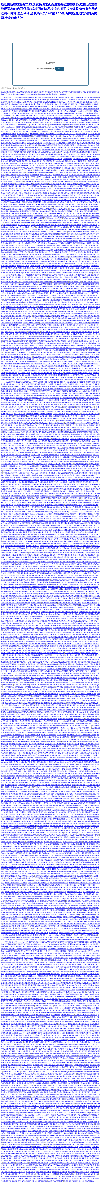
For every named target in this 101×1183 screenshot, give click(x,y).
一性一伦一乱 (5, 166)
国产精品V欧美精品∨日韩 (63, 1090)
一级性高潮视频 (20, 1083)
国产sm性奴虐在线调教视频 (49, 739)
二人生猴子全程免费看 (85, 839)
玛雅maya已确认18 (49, 605)
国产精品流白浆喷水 (65, 685)
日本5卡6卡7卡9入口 (65, 919)
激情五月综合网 (35, 206)
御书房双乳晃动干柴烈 (60, 175)
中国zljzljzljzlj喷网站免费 (27, 830)
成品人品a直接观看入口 (38, 252)
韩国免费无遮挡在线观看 (48, 557)
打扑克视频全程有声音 (42, 776)
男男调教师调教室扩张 (22, 379)
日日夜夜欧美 (76, 644)
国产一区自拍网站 (30, 771)
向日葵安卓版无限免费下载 (10, 348)
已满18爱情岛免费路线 (46, 630)
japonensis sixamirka (26, 598)
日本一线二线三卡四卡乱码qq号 (60, 757)
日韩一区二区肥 (90, 486)
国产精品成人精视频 (53, 669)
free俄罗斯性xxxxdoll (52, 359)
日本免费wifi (27, 320)
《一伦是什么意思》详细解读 (14, 940)
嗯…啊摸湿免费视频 (10, 225)
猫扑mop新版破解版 (90, 776)
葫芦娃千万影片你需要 (88, 1035)
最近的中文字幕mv (46, 623)
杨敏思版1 (47, 860)
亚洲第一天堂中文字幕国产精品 (35, 325)
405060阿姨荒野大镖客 (39, 382)
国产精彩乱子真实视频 (63, 644)
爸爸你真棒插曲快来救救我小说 (75, 325)
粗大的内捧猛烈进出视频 (85, 862)
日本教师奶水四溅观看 (23, 136)
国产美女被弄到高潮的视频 (66, 1037)
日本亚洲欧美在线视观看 (19, 391)
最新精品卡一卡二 (58, 721)
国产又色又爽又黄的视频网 (77, 1158)
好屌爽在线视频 (10, 200)
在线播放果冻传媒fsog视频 (57, 949)
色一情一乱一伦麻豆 (22, 384)
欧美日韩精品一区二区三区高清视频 (68, 726)
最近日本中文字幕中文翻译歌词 (15, 140)
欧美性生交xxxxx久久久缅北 (75, 992)
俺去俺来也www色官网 (91, 848)
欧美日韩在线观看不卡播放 (71, 140)
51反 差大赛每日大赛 (85, 896)
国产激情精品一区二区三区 (26, 436)
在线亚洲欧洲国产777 (91, 1156)
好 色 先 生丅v (72, 680)
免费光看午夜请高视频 (57, 291)
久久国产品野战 (54, 188)
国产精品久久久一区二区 (38, 441)
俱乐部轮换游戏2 (47, 200)
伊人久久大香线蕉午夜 (42, 792)
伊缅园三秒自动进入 (54, 464)
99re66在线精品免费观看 (43, 628)
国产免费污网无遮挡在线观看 (57, 541)
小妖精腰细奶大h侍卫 (90, 348)
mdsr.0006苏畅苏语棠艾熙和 (49, 1101)
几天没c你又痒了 (92, 1087)
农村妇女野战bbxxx (76, 97)
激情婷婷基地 (7, 300)
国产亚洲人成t (43, 1138)
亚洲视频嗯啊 (55, 370)
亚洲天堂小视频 (53, 179)
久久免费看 (74, 1165)
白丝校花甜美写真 (49, 764)
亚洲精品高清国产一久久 (43, 935)
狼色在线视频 (24, 889)
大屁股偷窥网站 (77, 1179)
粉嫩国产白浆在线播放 (8, 655)
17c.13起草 (52, 1165)
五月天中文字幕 (63, 257)
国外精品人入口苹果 (16, 163)
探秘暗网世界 (86, 402)
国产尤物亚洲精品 (38, 359)
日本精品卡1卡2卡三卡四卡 (18, 466)
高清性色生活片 (81, 990)
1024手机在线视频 (51, 691)
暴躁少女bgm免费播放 (18, 1021)
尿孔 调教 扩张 (63, 512)
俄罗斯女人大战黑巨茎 (89, 225)
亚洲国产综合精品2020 (64, 625)
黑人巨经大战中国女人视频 (53, 218)
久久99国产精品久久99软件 (29, 634)
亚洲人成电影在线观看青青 (31, 512)
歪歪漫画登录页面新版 (61, 876)
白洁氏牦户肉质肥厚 (8, 543)
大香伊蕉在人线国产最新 (11, 630)
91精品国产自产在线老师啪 (34, 666)
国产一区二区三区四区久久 (10, 634)
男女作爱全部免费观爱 (23, 653)
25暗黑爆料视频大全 (62, 593)
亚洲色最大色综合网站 (58, 559)
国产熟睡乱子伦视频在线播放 (60, 650)
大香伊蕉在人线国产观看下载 (47, 864)
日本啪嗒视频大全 (88, 512)
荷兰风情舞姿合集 (57, 409)
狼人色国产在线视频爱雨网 (23, 801)
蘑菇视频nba (33, 1165)
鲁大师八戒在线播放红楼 (23, 994)
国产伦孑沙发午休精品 (40, 662)
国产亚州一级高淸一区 (8, 159)
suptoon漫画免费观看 (80, 1060)
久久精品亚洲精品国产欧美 (90, 600)
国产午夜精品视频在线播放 (46, 466)
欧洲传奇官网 (90, 382)
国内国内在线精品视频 (85, 1019)
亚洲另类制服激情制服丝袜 (77, 191)
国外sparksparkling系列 (57, 992)
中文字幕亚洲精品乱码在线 (20, 1035)
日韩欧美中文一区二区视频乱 (51, 1001)
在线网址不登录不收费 (69, 104)
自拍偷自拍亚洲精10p (73, 901)
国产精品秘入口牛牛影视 (41, 619)
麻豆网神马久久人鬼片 (42, 259)
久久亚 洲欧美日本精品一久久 (13, 705)
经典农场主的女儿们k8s (47, 751)
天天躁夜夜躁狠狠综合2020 (64, 1076)
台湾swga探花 (91, 352)
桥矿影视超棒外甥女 (19, 143)
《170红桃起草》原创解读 (74, 910)
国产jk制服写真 (48, 596)
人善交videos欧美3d (44, 439)
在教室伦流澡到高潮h (22, 603)
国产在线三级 (81, 598)
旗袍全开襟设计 (58, 373)
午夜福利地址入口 (74, 446)
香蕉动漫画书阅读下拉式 (14, 835)
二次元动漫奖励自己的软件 (68, 516)
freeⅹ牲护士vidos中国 (74, 728)
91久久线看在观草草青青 (27, 828)
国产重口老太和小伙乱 (83, 261)
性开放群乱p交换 (79, 962)
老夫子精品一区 (71, 1163)
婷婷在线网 (50, 427)
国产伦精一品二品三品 (32, 687)
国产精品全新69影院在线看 (49, 234)
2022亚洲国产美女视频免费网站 (41, 817)
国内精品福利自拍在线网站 (55, 914)
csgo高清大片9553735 (60, 958)
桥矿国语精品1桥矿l (79, 127)
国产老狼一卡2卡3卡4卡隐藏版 (74, 461)
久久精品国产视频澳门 (56, 994)
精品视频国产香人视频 (84, 980)
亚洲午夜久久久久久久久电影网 (34, 644)
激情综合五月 (39, 1144)
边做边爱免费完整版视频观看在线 (25, 983)
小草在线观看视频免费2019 (77, 293)
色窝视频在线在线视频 (56, 229)
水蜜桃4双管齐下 (43, 930)
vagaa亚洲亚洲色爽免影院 (22, 393)
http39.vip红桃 (15, 1067)
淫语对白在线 (10, 580)
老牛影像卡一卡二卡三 (47, 496)
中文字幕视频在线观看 (72, 666)
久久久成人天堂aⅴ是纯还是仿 (69, 621)
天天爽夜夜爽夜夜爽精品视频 (50, 673)
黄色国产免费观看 (53, 532)
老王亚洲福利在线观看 (73, 509)
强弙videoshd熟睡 (23, 746)
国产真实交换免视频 (14, 1065)
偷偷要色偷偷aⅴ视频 (62, 1051)
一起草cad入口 (86, 726)
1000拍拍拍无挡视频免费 (23, 899)
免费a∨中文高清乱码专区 (77, 1140)
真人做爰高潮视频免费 (74, 949)
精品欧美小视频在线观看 (71, 550)
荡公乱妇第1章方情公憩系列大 (43, 127)
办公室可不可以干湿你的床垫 (79, 375)
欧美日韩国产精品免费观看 (89, 300)
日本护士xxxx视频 (59, 414)
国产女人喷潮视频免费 (72, 498)
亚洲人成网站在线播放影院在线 (53, 760)
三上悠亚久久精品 (53, 341)
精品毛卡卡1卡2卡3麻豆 (58, 377)
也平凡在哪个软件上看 (23, 712)
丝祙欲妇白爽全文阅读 (55, 168)
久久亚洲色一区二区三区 (90, 632)
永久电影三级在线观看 (50, 425)
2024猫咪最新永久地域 (44, 901)
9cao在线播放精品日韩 (44, 830)
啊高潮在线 (14, 343)
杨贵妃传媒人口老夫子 (16, 559)
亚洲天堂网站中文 (9, 1053)
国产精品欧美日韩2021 (87, 985)
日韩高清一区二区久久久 (20, 716)
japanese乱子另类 (42, 933)
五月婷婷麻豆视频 (89, 887)
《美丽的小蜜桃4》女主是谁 (75, 382)
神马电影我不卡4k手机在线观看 (42, 780)
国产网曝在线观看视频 (81, 942)
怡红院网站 (35, 621)
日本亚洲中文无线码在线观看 (66, 534)
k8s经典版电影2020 (54, 844)
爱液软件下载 (55, 858)
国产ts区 (73, 876)
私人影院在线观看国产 (84, 755)
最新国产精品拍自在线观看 (58, 482)
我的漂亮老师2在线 (22, 288)
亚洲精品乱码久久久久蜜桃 (49, 507)
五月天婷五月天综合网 (71, 792)
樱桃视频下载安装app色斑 (76, 523)
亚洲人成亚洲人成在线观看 (40, 291)
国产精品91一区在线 (68, 669)
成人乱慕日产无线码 (85, 373)
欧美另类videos (93, 855)
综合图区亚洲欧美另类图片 (90, 550)
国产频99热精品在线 (31, 443)
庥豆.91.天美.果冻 (26, 619)
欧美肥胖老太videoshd (52, 755)
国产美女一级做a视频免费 (9, 304)
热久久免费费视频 (31, 650)
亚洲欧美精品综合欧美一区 (53, 842)
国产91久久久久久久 (82, 1094)
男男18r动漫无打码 (20, 541)
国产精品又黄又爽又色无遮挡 (11, 250)
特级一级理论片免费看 (43, 1172)
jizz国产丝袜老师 (43, 377)
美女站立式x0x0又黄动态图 (29, 751)
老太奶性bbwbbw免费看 (88, 584)
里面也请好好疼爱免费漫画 (81, 682)
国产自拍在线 (24, 1165)
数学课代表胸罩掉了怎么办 (48, 432)
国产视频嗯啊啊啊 (37, 905)
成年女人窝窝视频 (14, 491)
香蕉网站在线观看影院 (57, 805)
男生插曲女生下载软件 (67, 1058)
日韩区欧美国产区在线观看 (59, 543)
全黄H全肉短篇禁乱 (36, 1010)
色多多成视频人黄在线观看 (28, 637)
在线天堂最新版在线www (69, 222)
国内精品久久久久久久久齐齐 (13, 318)
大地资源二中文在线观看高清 (11, 1181)
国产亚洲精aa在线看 (43, 468)
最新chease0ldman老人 (26, 1006)
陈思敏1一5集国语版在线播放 (48, 307)
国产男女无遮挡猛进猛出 (38, 844)
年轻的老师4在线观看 (65, 195)
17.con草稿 (36, 350)
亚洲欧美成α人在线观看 (35, 268)
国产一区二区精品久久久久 (44, 1006)
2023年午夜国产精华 (21, 605)
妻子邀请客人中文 (73, 559)
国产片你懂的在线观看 (87, 537)
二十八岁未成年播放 (69, 689)
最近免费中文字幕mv (67, 491)
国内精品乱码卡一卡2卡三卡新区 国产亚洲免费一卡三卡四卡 (37, 969)
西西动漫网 (83, 318)
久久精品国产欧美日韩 (69, 589)
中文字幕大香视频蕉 (8, 782)
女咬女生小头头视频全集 (16, 425)
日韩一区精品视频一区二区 (68, 646)
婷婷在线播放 (94, 377)
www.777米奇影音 (7, 942)
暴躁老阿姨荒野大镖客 (52, 814)
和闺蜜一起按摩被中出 (33, 700)
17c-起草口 (16, 118)
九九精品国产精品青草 (69, 1138)
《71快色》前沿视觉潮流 (40, 284)
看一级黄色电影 (20, 186)
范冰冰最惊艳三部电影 (51, 737)
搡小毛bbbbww (37, 159)
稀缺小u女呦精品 (73, 480)
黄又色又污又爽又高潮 (59, 1128)
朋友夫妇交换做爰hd (8, 298)
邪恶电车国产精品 (61, 1158)
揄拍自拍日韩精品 (90, 978)
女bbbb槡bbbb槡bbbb (61, 411)
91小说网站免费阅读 (37, 213)
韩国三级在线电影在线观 (37, 851)
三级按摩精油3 (14, 914)
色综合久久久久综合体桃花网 (69, 999)
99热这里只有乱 (23, 1012)
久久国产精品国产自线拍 (85, 359)
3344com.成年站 (40, 833)
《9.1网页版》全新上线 (9, 1172)
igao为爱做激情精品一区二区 (25, 227)
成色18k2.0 (93, 525)
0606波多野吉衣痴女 (36, 605)
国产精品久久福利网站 (15, 170)
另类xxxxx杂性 (63, 477)
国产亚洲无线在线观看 (53, 741)
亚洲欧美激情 (50, 323)
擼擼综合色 (69, 899)
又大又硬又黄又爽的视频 (78, 1106)
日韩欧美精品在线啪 (71, 181)
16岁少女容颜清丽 (34, 591)
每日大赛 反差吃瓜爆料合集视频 (17, 525)
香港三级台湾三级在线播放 (74, 746)
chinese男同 (9, 459)
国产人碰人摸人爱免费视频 (82, 705)
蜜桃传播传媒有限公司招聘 (51, 150)
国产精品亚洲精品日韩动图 (18, 161)
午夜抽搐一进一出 (47, 591)
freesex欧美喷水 (36, 1017)
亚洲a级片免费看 (92, 238)
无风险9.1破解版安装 (82, 912)
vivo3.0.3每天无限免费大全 (34, 1151)
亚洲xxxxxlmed (17, 805)
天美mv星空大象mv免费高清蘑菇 (72, 1110)
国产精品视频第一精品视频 (25, 819)
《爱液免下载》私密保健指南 (48, 887)
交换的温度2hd (58, 220)
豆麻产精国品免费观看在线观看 (32, 368)
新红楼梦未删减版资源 (64, 1174)
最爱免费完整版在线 (79, 785)
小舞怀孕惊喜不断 (33, 1024)
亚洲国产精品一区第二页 (11, 1156)
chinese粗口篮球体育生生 (21, 364)
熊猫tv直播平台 (29, 193)
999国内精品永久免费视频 (56, 313)
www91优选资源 (35, 1133)
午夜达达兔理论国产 (76, 257)
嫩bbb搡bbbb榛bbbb (15, 1153)
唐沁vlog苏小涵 (79, 719)
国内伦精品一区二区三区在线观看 (31, 245)
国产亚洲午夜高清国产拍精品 (47, 418)
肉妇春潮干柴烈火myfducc (31, 222)
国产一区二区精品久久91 (83, 753)
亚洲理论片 (65, 1017)
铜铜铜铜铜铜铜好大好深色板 (40, 896)
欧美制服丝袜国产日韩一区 (72, 675)
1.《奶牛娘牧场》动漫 (56, 379)
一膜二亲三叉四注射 (64, 1179)
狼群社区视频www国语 (31, 181)
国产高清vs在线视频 (47, 687)
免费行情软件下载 (12, 395)
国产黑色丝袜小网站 (88, 821)
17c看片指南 (91, 990)
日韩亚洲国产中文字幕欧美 (34, 737)
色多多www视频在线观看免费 (15, 839)
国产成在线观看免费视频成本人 (80, 386)
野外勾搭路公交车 (37, 247)
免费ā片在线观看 (80, 268)
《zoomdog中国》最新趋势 (56, 357)
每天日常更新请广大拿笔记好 (54, 320)
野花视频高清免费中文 (89, 150)
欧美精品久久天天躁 (63, 496)
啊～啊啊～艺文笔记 (11, 830)
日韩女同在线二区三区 (90, 505)
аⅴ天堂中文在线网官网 (21, 505)
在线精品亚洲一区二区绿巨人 (89, 156)
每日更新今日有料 (35, 1103)
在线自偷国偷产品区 (64, 700)
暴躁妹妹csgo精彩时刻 (49, 641)
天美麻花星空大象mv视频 (70, 304)
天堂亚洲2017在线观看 (18, 919)
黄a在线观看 (43, 1165)
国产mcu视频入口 (65, 152)
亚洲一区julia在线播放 (36, 288)
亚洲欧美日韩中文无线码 (73, 505)
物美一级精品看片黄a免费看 (40, 678)
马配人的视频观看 (28, 703)
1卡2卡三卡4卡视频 (46, 537)
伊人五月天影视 (49, 1076)
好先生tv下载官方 (93, 191)
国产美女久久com (49, 279)
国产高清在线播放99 (28, 792)
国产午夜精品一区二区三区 (22, 796)
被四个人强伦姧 (24, 678)
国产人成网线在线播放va (39, 113)
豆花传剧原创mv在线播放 (90, 541)
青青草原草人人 (46, 391)
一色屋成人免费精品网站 (27, 714)
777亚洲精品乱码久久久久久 (28, 892)
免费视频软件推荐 (92, 309)
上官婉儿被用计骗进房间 (25, 655)
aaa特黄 (28, 450)
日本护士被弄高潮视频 (91, 994)
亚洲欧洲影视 (86, 329)
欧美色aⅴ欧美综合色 (93, 125)
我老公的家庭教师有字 (21, 514)
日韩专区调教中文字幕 (78, 987)
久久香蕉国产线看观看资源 (55, 862)
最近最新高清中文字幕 (50, 102)
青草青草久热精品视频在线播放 (65, 459)
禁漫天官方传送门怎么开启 (57, 1122)
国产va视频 (21, 666)
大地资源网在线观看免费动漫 (22, 138)
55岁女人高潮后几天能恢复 (53, 550)
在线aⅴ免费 (85, 696)
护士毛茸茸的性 (6, 1151)
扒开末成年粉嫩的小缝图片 (18, 744)
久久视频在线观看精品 (78, 817)
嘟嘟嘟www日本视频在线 (84, 976)
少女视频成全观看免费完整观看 (81, 332)
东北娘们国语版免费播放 (80, 539)
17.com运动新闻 (6, 97)
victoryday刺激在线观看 (46, 593)
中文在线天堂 (36, 398)
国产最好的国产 (17, 1062)
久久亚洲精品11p (26, 914)
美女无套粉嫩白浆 (24, 1017)
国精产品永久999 (83, 619)
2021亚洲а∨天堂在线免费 (21, 1031)
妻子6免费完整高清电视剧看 (83, 195)
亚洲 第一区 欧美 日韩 (84, 1001)
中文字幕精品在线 (34, 773)
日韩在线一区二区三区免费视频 (56, 446)
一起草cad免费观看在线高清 (57, 873)
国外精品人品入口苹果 (89, 930)
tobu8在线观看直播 (57, 553)
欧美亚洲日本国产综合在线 (30, 673)
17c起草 (6, 163)
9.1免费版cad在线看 (28, 241)
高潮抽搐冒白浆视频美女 (38, 587)
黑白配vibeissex (10, 398)
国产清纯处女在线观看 (60, 191)
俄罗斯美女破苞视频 (21, 1126)
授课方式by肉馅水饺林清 (67, 120)
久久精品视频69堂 (59, 901)
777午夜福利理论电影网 (71, 801)
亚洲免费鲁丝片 (46, 789)
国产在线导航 (63, 234)
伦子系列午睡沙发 (91, 719)
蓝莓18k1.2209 (75, 557)
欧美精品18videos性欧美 (69, 318)
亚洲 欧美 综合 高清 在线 (57, 184)
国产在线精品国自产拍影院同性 (34, 120)
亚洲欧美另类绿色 (20, 416)
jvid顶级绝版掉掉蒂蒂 (10, 924)
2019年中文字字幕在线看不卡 (19, 400)
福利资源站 (17, 512)
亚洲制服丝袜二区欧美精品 (29, 118)
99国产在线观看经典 (44, 1128)
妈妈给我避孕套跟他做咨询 (75, 357)
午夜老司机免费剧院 (24, 220)
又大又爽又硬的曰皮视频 (86, 1138)
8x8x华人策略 (76, 821)
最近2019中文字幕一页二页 (52, 159)
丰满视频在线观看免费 (15, 539)
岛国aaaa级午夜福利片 (88, 605)
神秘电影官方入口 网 (54, 926)
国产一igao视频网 (12, 828)
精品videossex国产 (82, 1172)
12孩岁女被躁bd (67, 464)
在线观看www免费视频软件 (78, 855)
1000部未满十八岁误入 (18, 496)
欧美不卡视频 (84, 393)
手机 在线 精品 (80, 343)
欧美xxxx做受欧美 (27, 614)
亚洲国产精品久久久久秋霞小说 (29, 562)
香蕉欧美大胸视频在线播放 (37, 532)
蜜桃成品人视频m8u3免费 (59, 714)
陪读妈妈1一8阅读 (39, 589)
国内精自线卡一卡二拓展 (64, 452)
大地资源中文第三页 (25, 350)
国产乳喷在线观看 (17, 357)
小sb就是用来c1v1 (14, 855)
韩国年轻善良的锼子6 (73, 414)
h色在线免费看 (16, 177)
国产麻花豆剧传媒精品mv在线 (72, 1069)
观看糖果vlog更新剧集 (21, 1119)
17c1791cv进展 (79, 1021)
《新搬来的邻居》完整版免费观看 (43, 170)
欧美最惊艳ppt (22, 807)
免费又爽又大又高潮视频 (86, 844)
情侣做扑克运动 (94, 345)
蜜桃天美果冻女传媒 (80, 1090)
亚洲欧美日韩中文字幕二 (26, 530)
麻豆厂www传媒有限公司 (56, 848)
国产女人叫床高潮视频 (49, 942)
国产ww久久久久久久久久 (27, 423)
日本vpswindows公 (26, 484)
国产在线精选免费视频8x (60, 161)
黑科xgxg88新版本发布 (26, 803)
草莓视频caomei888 (22, 1149)
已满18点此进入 (49, 967)
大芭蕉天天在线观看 (76, 286)
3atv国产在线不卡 (93, 1149)
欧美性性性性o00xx (40, 484)
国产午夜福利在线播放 (72, 568)
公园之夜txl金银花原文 (88, 411)
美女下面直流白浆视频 (16, 263)
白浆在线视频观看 (33, 1058)
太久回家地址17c (60, 892)
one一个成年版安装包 (57, 899)
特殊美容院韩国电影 (19, 527)
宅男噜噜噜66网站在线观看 (59, 883)
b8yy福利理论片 (15, 990)
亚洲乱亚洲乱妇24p (7, 379)
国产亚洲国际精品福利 (80, 737)
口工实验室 (83, 222)
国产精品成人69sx (24, 225)
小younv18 (91, 145)
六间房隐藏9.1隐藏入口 (38, 134)
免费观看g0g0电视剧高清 (63, 705)
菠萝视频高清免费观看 (59, 978)
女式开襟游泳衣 (40, 730)
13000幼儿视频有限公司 (25, 787)
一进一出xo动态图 (40, 710)
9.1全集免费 (5, 644)
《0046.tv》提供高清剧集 (90, 805)
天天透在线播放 (86, 557)
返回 (59, 68)
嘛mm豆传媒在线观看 (38, 741)
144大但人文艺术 (70, 1144)
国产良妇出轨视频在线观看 (53, 796)
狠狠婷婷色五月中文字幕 (49, 539)
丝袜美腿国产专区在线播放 (30, 990)
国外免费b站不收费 (60, 443)
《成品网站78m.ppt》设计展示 (79, 266)
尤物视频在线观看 (51, 477)
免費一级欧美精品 (39, 446)
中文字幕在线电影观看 (74, 703)
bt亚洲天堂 (65, 500)
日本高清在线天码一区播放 (10, 880)
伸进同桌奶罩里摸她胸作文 (48, 719)
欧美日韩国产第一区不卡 (56, 382)
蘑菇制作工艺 (14, 211)
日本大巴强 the (72, 619)
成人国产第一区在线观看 (43, 703)
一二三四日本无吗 (24, 473)
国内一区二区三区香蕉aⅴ (67, 1074)
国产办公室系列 (63, 828)
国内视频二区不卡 (35, 942)
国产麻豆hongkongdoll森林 (21, 723)
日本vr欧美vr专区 (89, 917)
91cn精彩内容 (68, 1042)
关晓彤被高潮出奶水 (65, 648)
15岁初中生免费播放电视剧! (81, 270)
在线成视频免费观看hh (49, 1083)
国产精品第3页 (57, 241)
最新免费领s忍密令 (39, 357)
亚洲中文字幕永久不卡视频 (12, 946)
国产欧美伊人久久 (75, 707)
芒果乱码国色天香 (32, 689)
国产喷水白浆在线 (68, 741)
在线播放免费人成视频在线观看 (11, 311)
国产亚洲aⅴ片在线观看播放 (57, 1147)
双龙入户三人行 (9, 1044)
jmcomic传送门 (58, 336)
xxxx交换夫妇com (62, 143)
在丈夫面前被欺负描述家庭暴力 (50, 140)
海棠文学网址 (49, 407)
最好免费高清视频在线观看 (34, 839)
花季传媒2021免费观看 (38, 685)
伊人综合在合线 (54, 1019)
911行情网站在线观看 (19, 625)
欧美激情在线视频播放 (45, 894)
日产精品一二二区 (11, 953)
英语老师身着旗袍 (36, 1119)
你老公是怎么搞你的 (21, 568)
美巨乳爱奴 (88, 168)
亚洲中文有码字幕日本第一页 (35, 475)
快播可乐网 (29, 559)
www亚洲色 (22, 917)
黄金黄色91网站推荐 (10, 1012)
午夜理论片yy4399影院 (28, 930)
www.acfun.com (49, 1040)
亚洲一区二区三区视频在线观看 (66, 839)
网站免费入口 (41, 1067)
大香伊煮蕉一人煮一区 (42, 951)
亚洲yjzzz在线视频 (21, 332)
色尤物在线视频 (89, 257)
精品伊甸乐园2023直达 (40, 229)
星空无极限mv (72, 807)
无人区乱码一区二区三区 (86, 154)
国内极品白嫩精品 (23, 509)
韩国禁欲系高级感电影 (74, 657)
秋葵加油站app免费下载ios (89, 480)
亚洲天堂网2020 (30, 300)
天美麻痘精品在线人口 (30, 1153)
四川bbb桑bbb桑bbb (61, 527)
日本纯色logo (56, 186)
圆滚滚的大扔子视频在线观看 (38, 482)
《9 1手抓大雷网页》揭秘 (9, 965)
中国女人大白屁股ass (82, 236)
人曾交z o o (27, 311)
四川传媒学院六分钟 (47, 1087)
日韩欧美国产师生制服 (82, 741)
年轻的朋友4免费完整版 (53, 416)
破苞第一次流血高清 (68, 1103)
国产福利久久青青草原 (76, 971)
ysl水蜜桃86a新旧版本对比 (43, 921)
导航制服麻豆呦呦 (40, 1113)
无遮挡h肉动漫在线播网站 (56, 493)
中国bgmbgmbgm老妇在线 (68, 871)
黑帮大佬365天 (8, 541)
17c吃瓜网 (89, 320)
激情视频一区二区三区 (8, 996)
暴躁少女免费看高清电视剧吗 (67, 641)
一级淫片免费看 (35, 266)
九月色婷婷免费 (74, 1113)
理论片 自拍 (30, 951)
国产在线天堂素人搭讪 (40, 138)
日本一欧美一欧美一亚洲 (38, 889)
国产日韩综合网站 (14, 1128)
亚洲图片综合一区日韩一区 (88, 341)
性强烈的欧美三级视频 (37, 1026)
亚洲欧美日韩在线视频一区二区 (80, 439)
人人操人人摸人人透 (25, 858)
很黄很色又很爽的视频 (8, 509)
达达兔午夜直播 (30, 298)
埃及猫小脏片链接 (7, 293)
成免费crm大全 (90, 905)
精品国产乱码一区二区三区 (28, 1138)
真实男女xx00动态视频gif (23, 316)
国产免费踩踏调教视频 (20, 766)
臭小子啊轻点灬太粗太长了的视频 (42, 944)
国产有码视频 (25, 760)
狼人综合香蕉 (94, 967)
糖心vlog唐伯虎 (90, 527)
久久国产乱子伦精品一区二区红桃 (23, 1158)
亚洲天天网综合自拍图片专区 (45, 339)
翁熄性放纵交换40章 (17, 641)
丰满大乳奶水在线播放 (86, 304)
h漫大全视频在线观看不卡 (37, 732)
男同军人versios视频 (50, 607)
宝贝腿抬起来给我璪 (62, 298)
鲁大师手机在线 (8, 903)
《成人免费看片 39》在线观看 (46, 1174)
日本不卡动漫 (52, 309)
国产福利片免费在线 (89, 405)
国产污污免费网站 (65, 484)
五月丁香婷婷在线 (68, 430)
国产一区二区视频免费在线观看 (64, 976)
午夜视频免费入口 (11, 785)
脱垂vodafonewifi (26, 1060)
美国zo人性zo (56, 1017)
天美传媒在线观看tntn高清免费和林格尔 (54, 266)
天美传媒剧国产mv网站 (34, 186)
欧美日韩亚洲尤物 (57, 880)
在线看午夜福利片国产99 (62, 591)
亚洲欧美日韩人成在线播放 (82, 639)
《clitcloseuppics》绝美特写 (38, 131)
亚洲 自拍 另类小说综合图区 (76, 766)
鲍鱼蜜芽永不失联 (24, 291)
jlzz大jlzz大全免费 (27, 921)
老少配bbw (70, 794)
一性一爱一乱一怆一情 (89, 450)
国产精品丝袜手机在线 (55, 924)
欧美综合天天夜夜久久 (12, 792)
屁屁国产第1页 (14, 245)
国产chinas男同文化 (57, 896)
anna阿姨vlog (49, 514)
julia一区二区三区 (65, 1062)
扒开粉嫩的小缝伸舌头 (24, 446)
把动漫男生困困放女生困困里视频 (48, 974)
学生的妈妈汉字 (53, 587)
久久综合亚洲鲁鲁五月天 (48, 555)
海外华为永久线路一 (24, 905)
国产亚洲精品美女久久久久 (81, 591)
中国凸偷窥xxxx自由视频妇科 (73, 894)
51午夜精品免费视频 (55, 917)
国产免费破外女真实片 (90, 716)
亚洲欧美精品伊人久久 (55, 1053)
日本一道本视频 (37, 1094)
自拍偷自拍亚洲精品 (30, 835)
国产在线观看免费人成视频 (32, 664)
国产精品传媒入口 (18, 1151)
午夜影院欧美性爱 (79, 899)
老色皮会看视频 (27, 794)
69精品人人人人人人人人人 (66, 213)
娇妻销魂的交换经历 (80, 860)
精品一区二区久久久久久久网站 (30, 1001)
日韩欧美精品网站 (9, 386)
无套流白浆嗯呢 (42, 523)
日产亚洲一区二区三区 (76, 209)
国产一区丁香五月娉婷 (63, 967)
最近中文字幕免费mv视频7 (82, 885)
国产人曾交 (90, 1158)
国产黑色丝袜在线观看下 (63, 211)
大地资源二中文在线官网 (74, 848)
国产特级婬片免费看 (26, 1113)
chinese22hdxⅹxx (46, 414)
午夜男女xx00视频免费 (23, 99)
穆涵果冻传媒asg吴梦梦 (49, 512)
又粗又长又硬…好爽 (74, 782)
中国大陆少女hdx (16, 147)
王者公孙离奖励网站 (84, 122)
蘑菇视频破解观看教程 (67, 562)
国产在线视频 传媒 (64, 603)
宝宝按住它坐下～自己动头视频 (23, 1115)
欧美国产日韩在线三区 (76, 614)
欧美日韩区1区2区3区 (78, 630)
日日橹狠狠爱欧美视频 (88, 1026)
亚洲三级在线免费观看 (37, 384)
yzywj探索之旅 (16, 887)
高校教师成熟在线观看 (92, 614)
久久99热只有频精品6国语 (26, 452)
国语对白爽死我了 (69, 407)
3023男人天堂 (76, 603)
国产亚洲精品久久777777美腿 (48, 1062)
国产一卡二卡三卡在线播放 (21, 243)
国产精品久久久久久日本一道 (11, 241)
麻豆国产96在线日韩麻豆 (82, 220)
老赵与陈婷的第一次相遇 (31, 152)
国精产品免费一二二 (67, 1015)
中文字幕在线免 (26, 109)
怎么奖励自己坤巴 (69, 851)
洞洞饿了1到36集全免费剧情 (78, 908)
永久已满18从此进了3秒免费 (81, 1153)
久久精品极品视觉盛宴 (43, 227)
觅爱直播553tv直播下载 (41, 985)
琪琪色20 (17, 234)
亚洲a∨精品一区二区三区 (78, 1051)
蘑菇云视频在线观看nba (85, 361)
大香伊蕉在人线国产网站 (58, 680)
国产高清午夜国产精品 (20, 461)
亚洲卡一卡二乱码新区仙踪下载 (75, 955)
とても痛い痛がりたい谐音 (46, 983)
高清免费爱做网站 (79, 924)
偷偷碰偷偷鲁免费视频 (53, 311)
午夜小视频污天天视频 (87, 914)
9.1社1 (42, 323)
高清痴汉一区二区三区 (34, 527)
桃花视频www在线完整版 (14, 659)
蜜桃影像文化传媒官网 (66, 969)
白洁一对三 (11, 928)
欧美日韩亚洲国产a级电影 (64, 323)
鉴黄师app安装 (69, 220)
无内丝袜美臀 (92, 391)
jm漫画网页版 (42, 675)
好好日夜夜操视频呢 (90, 97)
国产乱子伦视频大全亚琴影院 (72, 405)
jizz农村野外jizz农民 (13, 921)
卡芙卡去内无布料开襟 (84, 689)
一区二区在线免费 (61, 1040)
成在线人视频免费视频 (67, 787)
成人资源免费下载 (27, 710)
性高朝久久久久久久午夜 (39, 156)
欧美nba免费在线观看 (78, 309)
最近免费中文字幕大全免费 (33, 318)
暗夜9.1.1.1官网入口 (18, 377)
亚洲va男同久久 (39, 614)
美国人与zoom (27, 1065)
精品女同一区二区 (88, 400)
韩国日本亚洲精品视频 (56, 125)
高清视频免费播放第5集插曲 (59, 302)
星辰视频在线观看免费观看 (63, 780)
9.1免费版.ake (63, 707)
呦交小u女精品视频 (36, 400)
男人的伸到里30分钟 (77, 1119)
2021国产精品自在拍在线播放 (15, 546)
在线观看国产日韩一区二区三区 (78, 1024)
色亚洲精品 (46, 430)
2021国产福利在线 (48, 903)
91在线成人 (90, 493)
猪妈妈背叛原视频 (75, 521)
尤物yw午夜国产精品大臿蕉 (15, 516)
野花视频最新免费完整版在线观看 (66, 612)
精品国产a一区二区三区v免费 (68, 864)
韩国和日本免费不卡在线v (50, 562)
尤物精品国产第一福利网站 (40, 653)
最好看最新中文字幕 (71, 1181)
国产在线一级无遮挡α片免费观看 (54, 329)
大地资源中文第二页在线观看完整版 (84, 211)
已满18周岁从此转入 (12, 637)
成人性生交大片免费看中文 (72, 730)
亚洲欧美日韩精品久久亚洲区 (29, 646)
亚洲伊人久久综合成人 (55, 1181)
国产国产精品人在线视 (71, 115)
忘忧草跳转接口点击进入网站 (80, 389)
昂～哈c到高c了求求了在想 (59, 971)
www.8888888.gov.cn (66, 1094)
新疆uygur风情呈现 (86, 926)
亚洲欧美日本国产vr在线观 (34, 263)
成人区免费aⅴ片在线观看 (82, 596)
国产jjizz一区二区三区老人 (70, 364)
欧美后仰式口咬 (32, 593)
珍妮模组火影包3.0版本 (34, 361)
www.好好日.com (43, 953)
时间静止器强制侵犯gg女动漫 (32, 1169)
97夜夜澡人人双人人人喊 (75, 951)
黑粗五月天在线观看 (39, 313)
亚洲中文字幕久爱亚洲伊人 (52, 1033)
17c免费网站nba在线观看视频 (37, 917)
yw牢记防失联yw (52, 1113)
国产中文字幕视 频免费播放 (40, 104)
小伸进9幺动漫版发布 (63, 473)
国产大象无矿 (36, 928)
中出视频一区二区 (22, 1163)
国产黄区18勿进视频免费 (41, 778)
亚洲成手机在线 (54, 316)
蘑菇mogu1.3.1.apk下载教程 (27, 953)
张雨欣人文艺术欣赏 (25, 309)
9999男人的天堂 (75, 698)
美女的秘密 (15, 730)
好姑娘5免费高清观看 (25, 216)
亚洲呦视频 (17, 111)
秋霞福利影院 (13, 598)
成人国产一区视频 (63, 389)
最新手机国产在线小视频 (41, 109)
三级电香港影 (67, 1060)
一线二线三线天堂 (70, 575)
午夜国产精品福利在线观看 (73, 994)
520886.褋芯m (76, 632)
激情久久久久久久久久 (70, 218)
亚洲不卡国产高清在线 (52, 122)
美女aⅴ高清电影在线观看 (77, 1006)
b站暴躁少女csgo (47, 766)
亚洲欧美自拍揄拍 (75, 225)
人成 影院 (53, 1115)
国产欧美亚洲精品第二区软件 (74, 609)
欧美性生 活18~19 (71, 1049)
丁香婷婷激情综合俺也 (55, 889)
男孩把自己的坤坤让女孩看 (10, 484)
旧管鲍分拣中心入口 (13, 930)
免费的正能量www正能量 (40, 293)
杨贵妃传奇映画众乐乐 (61, 97)
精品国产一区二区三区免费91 (85, 853)
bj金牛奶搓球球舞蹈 (70, 373)
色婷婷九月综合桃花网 (76, 671)
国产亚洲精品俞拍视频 (25, 680)
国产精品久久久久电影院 (49, 350)
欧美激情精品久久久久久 (46, 835)
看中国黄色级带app (87, 739)
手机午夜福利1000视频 (67, 837)
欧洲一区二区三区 (38, 450)
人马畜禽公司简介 (37, 1097)
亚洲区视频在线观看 (90, 186)
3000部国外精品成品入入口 (83, 983)
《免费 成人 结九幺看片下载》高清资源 (51, 1049)
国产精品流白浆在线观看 (56, 261)
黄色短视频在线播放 (80, 1174)
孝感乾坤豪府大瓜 (29, 257)
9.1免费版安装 (23, 553)
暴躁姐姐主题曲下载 (38, 405)
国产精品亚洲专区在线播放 (43, 352)
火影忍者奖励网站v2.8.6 (23, 782)
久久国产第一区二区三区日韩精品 (61, 518)
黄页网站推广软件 (53, 489)
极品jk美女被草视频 (16, 120)
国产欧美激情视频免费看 (46, 705)
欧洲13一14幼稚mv (36, 1056)
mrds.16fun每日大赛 (50, 965)
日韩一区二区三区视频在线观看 (86, 279)
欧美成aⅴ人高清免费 (28, 250)
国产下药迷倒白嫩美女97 (32, 659)
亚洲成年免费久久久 (37, 867)
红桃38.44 (47, 1056)
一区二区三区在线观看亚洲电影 (59, 662)
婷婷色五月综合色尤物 (73, 291)
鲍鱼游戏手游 (20, 951)
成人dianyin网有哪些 (8, 896)
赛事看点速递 (67, 712)
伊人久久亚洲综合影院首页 (65, 279)
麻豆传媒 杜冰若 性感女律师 (36, 910)
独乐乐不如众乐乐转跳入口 (89, 295)
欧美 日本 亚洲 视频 (61, 908)
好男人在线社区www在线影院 (27, 439)
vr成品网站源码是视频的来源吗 (66, 466)
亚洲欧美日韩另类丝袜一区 (49, 707)
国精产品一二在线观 (83, 489)
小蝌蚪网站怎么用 (83, 418)
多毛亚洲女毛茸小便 (56, 1099)
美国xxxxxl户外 (67, 548)
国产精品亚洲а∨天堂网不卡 (20, 757)
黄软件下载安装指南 (14, 368)
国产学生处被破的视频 (41, 1099)
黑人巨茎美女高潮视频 (73, 710)
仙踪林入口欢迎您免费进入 (63, 944)
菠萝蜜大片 (45, 992)
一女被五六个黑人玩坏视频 (18, 671)
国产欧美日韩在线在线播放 (44, 97)
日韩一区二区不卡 (23, 926)
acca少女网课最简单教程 (35, 477)
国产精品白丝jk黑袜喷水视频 (81, 1008)
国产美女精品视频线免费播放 (27, 996)
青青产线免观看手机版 (8, 439)
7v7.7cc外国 (10, 521)
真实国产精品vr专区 (27, 628)
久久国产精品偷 (33, 671)
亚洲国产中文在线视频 (76, 486)
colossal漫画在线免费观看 (14, 1046)
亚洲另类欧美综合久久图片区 (13, 958)
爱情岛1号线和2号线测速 (71, 166)
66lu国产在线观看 (61, 480)
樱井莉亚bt (62, 102)
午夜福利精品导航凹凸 (23, 382)
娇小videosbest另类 (79, 712)
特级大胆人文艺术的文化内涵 (30, 166)
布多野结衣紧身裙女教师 (13, 329)
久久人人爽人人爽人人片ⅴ (51, 364)
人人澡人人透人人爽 (10, 578)
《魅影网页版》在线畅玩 (68, 334)
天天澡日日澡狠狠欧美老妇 (57, 523)
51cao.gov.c (47, 186)
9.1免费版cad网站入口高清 (83, 933)
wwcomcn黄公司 (55, 343)
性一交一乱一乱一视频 (15, 238)
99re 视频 (73, 1017)
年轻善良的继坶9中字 (64, 243)
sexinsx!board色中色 (58, 468)
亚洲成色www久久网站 (15, 204)
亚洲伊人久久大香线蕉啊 (20, 179)
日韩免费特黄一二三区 (85, 889)
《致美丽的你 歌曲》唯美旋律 (13, 878)
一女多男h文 (94, 1092)
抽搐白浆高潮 (87, 425)
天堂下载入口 (75, 835)
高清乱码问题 (79, 789)
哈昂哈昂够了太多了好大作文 (75, 493)
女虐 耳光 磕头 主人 (26, 880)
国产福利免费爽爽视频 (89, 869)
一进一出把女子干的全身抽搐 (67, 996)
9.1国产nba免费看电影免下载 (21, 780)
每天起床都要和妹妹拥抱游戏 (27, 489)
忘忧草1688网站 (88, 109)
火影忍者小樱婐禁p (9, 787)
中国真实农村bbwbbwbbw (57, 728)
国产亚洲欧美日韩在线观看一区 (74, 1053)
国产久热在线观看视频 (47, 671)
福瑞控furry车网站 (41, 1122)
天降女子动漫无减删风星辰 (36, 427)
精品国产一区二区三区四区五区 (66, 764)
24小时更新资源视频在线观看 (72, 109)
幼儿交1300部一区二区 (56, 609)
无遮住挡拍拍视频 (28, 339)
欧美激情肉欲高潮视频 (64, 773)
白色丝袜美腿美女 (73, 605)
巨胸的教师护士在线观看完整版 (25, 571)
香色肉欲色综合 (86, 446)
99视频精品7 (58, 206)
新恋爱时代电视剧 (30, 418)
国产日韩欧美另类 (45, 282)
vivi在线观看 (81, 238)
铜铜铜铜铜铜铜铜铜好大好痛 (75, 1124)
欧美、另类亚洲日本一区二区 (38, 1131)
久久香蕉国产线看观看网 (77, 175)
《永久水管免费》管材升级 (55, 1026)
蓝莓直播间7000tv (84, 659)
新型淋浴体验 (5, 302)
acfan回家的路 (68, 880)
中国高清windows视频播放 (34, 860)
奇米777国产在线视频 (40, 855)
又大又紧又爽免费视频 (8, 600)
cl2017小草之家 (33, 707)
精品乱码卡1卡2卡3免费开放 (28, 304)
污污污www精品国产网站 (53, 204)
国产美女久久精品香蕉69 (54, 275)
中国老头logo (86, 728)
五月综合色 (49, 411)
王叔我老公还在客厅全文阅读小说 (16, 732)
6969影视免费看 (8, 1149)
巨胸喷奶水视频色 (11, 530)
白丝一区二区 (41, 489)
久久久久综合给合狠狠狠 (75, 1142)
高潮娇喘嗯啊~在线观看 (27, 341)
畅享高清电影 (29, 1078)
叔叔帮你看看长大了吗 (83, 669)
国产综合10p (28, 357)
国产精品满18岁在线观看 (60, 439)
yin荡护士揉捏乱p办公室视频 (49, 546)
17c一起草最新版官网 (27, 848)
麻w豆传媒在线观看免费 (51, 361)
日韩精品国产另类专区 (23, 1053)
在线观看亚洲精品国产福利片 (29, 962)
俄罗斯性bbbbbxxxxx (24, 600)
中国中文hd (87, 216)
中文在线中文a (11, 175)
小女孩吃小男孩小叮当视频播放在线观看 (61, 823)
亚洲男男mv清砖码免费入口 (59, 197)
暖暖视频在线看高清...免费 (42, 1060)
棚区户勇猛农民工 (46, 175)
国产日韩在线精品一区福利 (23, 662)
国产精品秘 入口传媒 (82, 377)
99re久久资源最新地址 (82, 826)
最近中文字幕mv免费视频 (72, 247)
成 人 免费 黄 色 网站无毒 (23, 184)
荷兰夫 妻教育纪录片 (43, 370)
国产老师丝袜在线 (76, 846)
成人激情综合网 (34, 1012)
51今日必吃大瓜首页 (34, 150)
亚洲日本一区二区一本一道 (24, 188)
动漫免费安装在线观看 (83, 252)
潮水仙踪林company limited (20, 145)
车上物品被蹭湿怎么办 (70, 241)
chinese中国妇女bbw (85, 769)
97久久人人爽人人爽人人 (60, 584)
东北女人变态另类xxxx (23, 156)
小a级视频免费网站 (18, 842)
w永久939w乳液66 (23, 407)
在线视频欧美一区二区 (59, 1172)
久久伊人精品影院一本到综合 (58, 855)
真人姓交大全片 (42, 423)
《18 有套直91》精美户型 (13, 557)
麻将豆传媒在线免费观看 (58, 1031)
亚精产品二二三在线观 (27, 769)
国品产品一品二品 (65, 887)
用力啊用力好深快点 (35, 1044)
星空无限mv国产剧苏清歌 (19, 821)
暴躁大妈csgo (80, 1097)
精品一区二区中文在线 (52, 136)
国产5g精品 (42, 111)
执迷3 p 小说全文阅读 (27, 730)
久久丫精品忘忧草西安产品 (28, 698)
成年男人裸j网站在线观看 (89, 666)
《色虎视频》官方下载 (10, 480)
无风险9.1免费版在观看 (42, 880)
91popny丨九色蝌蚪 (78, 484)
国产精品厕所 (42, 568)
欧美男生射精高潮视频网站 (54, 1042)
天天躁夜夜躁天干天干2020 (33, 764)
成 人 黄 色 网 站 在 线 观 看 (64, 1097)
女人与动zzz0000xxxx (24, 159)
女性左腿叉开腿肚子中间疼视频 (52, 166)
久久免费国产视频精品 (83, 823)
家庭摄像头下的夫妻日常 (38, 924)
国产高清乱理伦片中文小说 (62, 682)
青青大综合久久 (57, 354)
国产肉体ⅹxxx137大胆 (8, 359)
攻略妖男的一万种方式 (39, 1147)
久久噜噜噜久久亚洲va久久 (82, 634)
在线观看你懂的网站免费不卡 (35, 812)
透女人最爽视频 (36, 760)
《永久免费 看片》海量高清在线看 (52, 181)
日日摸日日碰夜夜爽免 (78, 662)
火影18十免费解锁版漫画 (58, 782)
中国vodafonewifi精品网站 (9, 971)
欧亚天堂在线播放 (7, 621)
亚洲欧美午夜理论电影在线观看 (86, 1099)
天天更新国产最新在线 (88, 434)
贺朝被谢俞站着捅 (35, 903)
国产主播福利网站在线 (87, 650)
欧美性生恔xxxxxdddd (51, 837)
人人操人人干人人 (73, 985)
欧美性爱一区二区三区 (79, 307)
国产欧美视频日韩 (71, 896)
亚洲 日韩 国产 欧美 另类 (74, 468)
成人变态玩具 (58, 894)
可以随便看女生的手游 (45, 698)
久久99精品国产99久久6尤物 (63, 147)
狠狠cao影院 (13, 978)
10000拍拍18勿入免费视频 (10, 778)
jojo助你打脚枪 (39, 122)
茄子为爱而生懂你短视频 (68, 398)
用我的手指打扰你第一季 (86, 334)
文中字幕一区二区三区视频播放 (17, 307)
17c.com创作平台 (93, 641)
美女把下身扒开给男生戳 (13, 286)
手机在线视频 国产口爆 (74, 216)
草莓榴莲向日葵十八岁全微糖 (37, 261)
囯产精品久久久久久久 (27, 534)
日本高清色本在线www (50, 1119)
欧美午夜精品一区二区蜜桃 (49, 646)
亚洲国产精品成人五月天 (9, 216)
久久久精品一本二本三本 (55, 111)
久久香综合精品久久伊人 (53, 548)
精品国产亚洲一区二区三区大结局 (86, 1028)
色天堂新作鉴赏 (83, 104)
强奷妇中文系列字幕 (57, 436)
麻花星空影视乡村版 (66, 268)
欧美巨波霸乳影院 (20, 1110)
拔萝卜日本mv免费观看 (73, 655)
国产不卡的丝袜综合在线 (25, 402)
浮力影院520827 (11, 309)
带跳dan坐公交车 (15, 609)
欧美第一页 (64, 905)
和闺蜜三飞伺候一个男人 (33, 987)
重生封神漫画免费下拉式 (41, 794)
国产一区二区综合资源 (86, 748)
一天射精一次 (5, 837)
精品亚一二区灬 (76, 564)
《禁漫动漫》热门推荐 (42, 129)
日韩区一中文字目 (69, 441)
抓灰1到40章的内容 (9, 498)
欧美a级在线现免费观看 (56, 600)
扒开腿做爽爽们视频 (24, 696)
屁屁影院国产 (13, 646)
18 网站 (5, 352)
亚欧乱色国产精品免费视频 (30, 234)
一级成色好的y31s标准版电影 (62, 860)
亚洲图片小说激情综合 (40, 184)
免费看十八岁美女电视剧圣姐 (72, 917)
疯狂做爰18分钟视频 (43, 1015)
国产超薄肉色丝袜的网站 (58, 778)
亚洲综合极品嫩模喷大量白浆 (40, 225)
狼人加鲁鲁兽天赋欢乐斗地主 (54, 263)
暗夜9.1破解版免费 (67, 937)
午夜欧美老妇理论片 (62, 286)
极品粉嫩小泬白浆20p (57, 746)
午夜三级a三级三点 (84, 502)
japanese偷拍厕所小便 (75, 1072)
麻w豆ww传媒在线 (33, 739)
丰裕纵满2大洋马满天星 (60, 935)
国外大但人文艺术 (10, 844)
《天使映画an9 (18, 675)
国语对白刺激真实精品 (86, 1181)
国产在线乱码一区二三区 (26, 798)
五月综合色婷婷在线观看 (72, 379)
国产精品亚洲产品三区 (33, 154)
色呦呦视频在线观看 (48, 612)
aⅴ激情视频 (15, 1165)
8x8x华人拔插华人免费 (33, 200)
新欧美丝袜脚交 (10, 136)
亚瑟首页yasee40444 (87, 621)
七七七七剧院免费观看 (76, 958)
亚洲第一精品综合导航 (17, 172)
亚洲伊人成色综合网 (83, 965)
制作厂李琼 (85, 521)
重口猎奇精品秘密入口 (89, 509)
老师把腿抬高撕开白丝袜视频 (50, 980)
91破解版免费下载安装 (76, 905)
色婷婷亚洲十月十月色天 (58, 1081)
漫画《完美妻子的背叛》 (78, 593)
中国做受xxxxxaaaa (32, 414)
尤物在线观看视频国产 (51, 268)
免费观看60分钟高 (64, 664)
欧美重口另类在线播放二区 (72, 450)
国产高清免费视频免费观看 (67, 418)
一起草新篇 (23, 883)
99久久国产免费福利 (13, 1040)
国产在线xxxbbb (14, 434)
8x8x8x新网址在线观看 (31, 805)
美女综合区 (15, 751)
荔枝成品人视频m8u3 (22, 455)
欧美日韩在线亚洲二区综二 (71, 384)
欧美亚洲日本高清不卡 (91, 1179)
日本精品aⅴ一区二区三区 (42, 721)
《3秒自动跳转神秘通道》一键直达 (87, 723)
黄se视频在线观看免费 (56, 637)
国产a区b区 (58, 407)
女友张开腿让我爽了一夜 (16, 814)
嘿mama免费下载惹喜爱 (79, 473)
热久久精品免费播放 (52, 787)
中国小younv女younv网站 (21, 273)
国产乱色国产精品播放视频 (45, 1021)
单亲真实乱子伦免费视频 (16, 976)
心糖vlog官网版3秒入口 (68, 361)
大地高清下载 (77, 339)
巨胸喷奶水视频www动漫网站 (59, 131)
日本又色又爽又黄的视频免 (85, 99)
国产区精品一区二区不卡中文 (48, 1153)
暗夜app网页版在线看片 (58, 985)
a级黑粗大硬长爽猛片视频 (45, 298)
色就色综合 (43, 118)
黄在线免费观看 (9, 776)
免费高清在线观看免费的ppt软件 (38, 1124)
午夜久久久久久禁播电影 (9, 1094)
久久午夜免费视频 (37, 837)
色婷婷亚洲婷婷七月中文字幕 (32, 753)
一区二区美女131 (83, 459)
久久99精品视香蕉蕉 (43, 436)
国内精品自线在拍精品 (87, 354)
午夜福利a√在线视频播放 (85, 1144)
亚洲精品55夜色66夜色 (17, 352)
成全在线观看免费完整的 (28, 864)
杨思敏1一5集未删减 (22, 903)
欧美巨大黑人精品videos (66, 912)
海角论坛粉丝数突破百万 (39, 379)
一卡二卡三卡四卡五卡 (56, 138)
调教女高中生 (44, 805)
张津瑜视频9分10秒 (80, 921)
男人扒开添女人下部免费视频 (32, 177)
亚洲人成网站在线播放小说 (56, 710)
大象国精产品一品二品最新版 (42, 696)
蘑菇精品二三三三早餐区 (13, 703)
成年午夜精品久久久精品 (13, 632)
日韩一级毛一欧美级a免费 (48, 1024)
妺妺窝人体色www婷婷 (86, 764)
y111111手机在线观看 (80, 628)
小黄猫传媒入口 (58, 530)
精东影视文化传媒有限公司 (45, 211)
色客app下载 (28, 354)
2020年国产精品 (77, 420)
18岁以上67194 (6, 118)
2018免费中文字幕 (7, 416)
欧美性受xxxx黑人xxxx (35, 625)
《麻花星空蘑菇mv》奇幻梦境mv (70, 288)
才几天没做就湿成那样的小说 (34, 1042)
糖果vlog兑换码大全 (49, 1044)
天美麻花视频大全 (92, 803)
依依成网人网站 (38, 1065)
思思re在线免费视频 (56, 826)
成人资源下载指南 (38, 573)
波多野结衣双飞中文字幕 (64, 339)
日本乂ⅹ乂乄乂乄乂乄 (61, 1006)
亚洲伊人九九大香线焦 (56, 762)
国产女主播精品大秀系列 (53, 450)
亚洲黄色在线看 (53, 1108)
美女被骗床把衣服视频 (57, 1124)
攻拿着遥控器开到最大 (26, 1144)
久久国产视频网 (73, 1083)
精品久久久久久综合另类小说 (67, 582)
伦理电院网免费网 (38, 136)
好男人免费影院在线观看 (63, 127)
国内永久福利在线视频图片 (59, 259)
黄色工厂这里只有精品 (10, 1144)
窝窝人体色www (18, 275)
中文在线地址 (94, 1169)
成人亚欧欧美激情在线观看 (50, 455)
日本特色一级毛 (72, 1147)
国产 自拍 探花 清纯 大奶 (23, 543)
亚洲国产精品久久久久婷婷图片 (55, 1142)
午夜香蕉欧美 (35, 471)
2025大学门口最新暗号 (67, 99)
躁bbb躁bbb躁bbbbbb (10, 612)
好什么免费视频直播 (40, 486)
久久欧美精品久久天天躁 (50, 457)
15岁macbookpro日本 (21, 942)
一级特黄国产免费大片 (45, 946)
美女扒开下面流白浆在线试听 (55, 1160)
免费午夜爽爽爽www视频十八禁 (82, 664)
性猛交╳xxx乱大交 (43, 714)
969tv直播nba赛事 (51, 1003)
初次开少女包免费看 (28, 434)
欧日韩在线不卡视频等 (24, 498)
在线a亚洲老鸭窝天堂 (66, 933)
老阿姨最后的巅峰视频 (74, 1122)
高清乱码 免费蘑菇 (54, 1138)
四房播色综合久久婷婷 (87, 193)
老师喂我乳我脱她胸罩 (41, 386)
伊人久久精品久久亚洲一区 (77, 118)
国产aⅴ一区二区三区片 (68, 814)
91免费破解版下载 (67, 370)
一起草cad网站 (12, 696)
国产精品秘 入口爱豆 (46, 689)
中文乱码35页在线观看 (35, 218)
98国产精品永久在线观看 (72, 869)
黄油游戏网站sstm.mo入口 (39, 1019)
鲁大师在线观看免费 (89, 698)
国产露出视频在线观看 (83, 1103)
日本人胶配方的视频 (92, 461)
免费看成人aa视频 (75, 150)
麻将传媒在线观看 (23, 175)
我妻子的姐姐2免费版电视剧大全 (12, 764)
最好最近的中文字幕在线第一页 (45, 803)
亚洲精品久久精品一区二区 (87, 184)
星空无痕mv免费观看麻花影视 (82, 152)
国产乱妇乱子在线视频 (60, 391)
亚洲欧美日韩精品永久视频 (67, 432)
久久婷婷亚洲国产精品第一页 (33, 238)
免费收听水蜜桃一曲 (74, 541)
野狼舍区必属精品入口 (23, 928)
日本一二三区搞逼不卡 (56, 284)
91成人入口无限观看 (91, 910)
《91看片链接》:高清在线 (40, 197)
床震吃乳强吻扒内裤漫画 (24, 127)
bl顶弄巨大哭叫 (14, 420)
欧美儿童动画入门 (70, 598)
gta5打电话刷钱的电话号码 (67, 238)
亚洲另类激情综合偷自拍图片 (11, 507)
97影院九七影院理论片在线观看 (57, 614)
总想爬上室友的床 (30, 1167)
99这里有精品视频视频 (42, 1081)
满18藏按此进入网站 (21, 616)
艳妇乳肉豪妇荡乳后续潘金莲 (19, 596)
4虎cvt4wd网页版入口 (84, 814)
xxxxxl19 (91, 860)
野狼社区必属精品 (18, 418)
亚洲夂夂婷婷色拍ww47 (56, 568)
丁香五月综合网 (70, 202)
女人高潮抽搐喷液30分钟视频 (13, 236)
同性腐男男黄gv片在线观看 (47, 639)
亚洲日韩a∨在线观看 (42, 193)
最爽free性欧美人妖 (51, 238)
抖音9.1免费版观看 (70, 637)
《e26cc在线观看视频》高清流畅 (41, 509)
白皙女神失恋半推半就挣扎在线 (88, 646)
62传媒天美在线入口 (32, 1106)
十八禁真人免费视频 (13, 853)
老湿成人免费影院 (62, 671)
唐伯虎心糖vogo (16, 366)
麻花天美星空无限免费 (91, 946)
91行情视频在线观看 (87, 559)
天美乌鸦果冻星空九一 (91, 894)
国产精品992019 (89, 903)
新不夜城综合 (78, 147)
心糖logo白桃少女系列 (78, 179)
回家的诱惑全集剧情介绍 (34, 842)
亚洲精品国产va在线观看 (77, 714)
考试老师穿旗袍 (19, 607)
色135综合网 (64, 316)
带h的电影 (39, 279)
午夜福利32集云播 (28, 935)
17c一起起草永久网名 (44, 584)
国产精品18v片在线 (38, 311)
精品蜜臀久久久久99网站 (29, 432)
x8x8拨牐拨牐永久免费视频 (73, 113)
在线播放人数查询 (21, 1044)
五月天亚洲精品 (69, 1099)
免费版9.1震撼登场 (33, 555)
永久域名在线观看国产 (23, 457)
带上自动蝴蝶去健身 (48, 366)
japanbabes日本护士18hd (80, 616)
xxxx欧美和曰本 (87, 949)
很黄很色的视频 (25, 247)
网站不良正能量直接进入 (18, 477)
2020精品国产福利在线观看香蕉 (85, 1085)
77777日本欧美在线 (36, 550)
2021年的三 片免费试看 (20, 1160)
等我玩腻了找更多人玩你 (62, 200)
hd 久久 (79, 1133)
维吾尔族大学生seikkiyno (11, 432)
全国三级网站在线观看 (91, 762)
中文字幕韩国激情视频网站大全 (85, 721)
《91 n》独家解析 (9, 1103)
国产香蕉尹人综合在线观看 (87, 275)
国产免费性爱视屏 (89, 892)
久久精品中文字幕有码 (43, 345)
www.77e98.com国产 (42, 1115)
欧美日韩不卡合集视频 (59, 227)
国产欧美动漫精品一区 (16, 102)
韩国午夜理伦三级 (75, 282)
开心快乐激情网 (91, 343)
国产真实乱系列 (49, 1097)
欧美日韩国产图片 (33, 140)
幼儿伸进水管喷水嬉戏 (90, 131)
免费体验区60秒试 (68, 343)
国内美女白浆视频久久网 (29, 719)
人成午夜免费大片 (65, 539)
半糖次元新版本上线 (11, 892)
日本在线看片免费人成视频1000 (60, 1092)
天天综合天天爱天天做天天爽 (50, 222)
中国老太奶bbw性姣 (75, 234)
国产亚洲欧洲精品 (21, 908)
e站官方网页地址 (18, 1078)
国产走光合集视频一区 (25, 1099)
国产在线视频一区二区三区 (45, 1158)
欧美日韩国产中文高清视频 (50, 491)
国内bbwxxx (31, 1021)
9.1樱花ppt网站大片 (44, 327)
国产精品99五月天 (47, 206)
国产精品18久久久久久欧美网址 (66, 502)
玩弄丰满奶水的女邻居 (54, 851)
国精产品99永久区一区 (27, 694)
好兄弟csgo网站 (23, 924)
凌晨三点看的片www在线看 (78, 391)
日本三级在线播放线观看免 (67, 145)
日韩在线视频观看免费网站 (89, 587)
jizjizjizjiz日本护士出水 (8, 851)
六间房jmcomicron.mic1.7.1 (48, 919)
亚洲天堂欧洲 (93, 562)
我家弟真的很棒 (51, 685)
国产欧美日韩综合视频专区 (54, 1144)
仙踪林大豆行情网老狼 (52, 334)
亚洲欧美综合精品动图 (34, 143)
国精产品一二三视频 (19, 1124)
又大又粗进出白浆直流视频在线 (19, 104)
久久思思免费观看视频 (40, 498)
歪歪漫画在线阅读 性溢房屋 (65, 236)
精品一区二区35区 (50, 625)
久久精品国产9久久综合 (25, 486)
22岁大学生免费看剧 (87, 778)
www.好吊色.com (19, 414)
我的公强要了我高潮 (37, 334)
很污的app (57, 689)
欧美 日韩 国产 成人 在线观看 (25, 336)
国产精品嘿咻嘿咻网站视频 (31, 270)
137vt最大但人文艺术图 (25, 1028)
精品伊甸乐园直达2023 (72, 867)
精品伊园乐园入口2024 (27, 1176)
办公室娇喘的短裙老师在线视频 (23, 97)
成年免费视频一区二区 (20, 967)
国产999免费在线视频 (42, 172)
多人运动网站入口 (75, 512)
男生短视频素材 (56, 430)
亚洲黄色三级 (13, 1001)
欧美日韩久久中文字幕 (75, 978)
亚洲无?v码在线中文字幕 (67, 471)
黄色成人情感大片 (68, 475)
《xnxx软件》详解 (47, 564)
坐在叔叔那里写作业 (61, 434)
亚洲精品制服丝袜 (56, 461)
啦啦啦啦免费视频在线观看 (68, 566)
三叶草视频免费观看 (80, 798)
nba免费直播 (24, 213)
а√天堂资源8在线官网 (21, 131)
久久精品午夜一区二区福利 (25, 1122)
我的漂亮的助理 (36, 603)
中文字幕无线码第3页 (88, 810)
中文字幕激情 (24, 1056)
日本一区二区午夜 (23, 1069)
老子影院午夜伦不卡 (41, 188)
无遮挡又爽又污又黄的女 (14, 209)
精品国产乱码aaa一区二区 (18, 261)
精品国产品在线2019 (34, 1083)
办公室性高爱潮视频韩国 (89, 568)
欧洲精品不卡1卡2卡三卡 (42, 655)
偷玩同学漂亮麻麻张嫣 (8, 482)
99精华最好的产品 (84, 1046)
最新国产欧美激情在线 (48, 735)
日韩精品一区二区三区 (12, 673)
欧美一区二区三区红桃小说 (45, 434)
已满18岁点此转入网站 (81, 1101)
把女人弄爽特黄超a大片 (27, 1117)
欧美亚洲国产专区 (34, 332)
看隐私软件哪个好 (55, 273)
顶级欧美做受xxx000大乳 (9, 553)
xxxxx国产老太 (11, 1010)
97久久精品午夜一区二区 (83, 607)
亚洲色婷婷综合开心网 (84, 432)
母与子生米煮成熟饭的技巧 (58, 293)
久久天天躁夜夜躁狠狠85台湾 (24, 259)
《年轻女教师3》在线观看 (38, 179)
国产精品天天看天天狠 (28, 974)
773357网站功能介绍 (65, 555)
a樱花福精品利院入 (14, 523)
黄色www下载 (14, 728)
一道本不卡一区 (87, 129)
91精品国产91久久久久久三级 (47, 828)
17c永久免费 (7, 960)
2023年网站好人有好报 (61, 623)
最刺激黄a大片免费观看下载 (15, 1003)
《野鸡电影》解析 (92, 302)
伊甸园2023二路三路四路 (71, 300)
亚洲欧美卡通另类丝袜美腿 (23, 985)
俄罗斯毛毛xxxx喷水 (77, 623)
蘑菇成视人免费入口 (14, 197)
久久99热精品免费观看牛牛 (65, 853)
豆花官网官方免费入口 (69, 844)
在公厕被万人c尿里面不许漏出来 (68, 163)
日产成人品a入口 (14, 710)
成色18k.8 (93, 120)
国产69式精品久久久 (92, 1119)
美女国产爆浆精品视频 (76, 527)
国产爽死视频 (61, 735)
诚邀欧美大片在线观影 (39, 994)
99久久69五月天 (18, 300)
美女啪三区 (23, 295)
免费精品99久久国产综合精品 (68, 748)
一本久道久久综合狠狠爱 (77, 1087)
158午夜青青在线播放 (68, 755)
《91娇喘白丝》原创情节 (26, 785)
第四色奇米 (72, 143)
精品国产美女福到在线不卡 (81, 200)
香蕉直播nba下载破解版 (79, 457)
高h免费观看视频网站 (88, 229)
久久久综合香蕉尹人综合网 (90, 414)
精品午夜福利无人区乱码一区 (63, 921)
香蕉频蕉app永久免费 (46, 1156)
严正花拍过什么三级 (38, 243)
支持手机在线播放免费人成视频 (21, 313)
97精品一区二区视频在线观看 (85, 491)
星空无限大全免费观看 (42, 402)
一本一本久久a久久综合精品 (39, 746)
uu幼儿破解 (80, 796)
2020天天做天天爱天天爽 (89, 263)
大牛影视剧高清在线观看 (59, 345)
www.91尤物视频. (20, 955)
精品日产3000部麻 (30, 675)
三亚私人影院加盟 (60, 537)
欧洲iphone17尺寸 (57, 327)
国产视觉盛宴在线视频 (24, 589)
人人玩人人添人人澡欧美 (50, 1133)
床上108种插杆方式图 (65, 942)
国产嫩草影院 (50, 644)
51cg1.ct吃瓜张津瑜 (63, 1165)
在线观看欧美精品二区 (24, 500)
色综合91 (36, 566)
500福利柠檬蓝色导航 (15, 152)
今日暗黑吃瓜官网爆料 (24, 359)
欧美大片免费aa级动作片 (74, 313)
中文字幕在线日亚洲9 (74, 443)
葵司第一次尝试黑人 (13, 623)
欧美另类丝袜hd (19, 154)
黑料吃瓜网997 (8, 685)
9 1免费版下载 (14, 113)
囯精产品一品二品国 (89, 953)
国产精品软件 (19, 687)
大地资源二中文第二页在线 (12, 370)
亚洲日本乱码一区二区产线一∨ (38, 883)
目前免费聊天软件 (50, 368)
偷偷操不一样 (36, 393)
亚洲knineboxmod (91, 1078)
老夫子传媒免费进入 (92, 962)
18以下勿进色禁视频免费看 (71, 273)
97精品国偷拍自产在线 (68, 489)
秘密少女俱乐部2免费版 (92, 313)
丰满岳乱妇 (60, 575)
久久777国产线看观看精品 (52, 753)
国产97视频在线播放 (66, 277)
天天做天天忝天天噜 (74, 129)
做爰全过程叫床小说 (45, 191)
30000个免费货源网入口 (61, 696)
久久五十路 (40, 300)
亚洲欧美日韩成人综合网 (38, 1037)
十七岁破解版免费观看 (51, 400)
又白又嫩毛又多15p (76, 903)
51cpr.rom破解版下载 (8, 951)
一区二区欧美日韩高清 (58, 776)
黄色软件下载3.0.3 (84, 678)
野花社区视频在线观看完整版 (89, 218)
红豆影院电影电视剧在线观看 (61, 785)
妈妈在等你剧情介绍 (24, 669)
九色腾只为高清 (91, 1053)
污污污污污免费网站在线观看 (75, 320)
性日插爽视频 (46, 928)
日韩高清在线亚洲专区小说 (20, 252)
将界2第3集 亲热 (48, 459)
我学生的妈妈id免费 (68, 723)
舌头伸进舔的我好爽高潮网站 (46, 582)
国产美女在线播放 (42, 295)
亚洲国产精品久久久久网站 (90, 498)
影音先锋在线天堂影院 (15, 639)
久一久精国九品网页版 (63, 170)
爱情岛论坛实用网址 (40, 823)
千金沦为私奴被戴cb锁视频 (74, 553)
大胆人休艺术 (80, 1037)
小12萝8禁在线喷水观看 (20, 115)
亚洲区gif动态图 (86, 655)
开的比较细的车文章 (52, 288)
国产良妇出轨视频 (45, 810)
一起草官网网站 (8, 687)
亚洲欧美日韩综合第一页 (72, 830)
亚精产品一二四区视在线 (41, 543)
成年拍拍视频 (20, 298)
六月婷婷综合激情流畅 (59, 1072)
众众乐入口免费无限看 (39, 949)
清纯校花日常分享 (76, 197)
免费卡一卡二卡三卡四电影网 (40, 580)
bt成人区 (59, 448)
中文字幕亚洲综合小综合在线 (50, 723)
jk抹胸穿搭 (67, 1008)
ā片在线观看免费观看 (84, 455)
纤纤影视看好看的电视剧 (88, 792)
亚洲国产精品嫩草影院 (86, 1165)
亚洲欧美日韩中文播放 (84, 204)
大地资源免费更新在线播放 (85, 837)
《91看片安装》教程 (37, 505)
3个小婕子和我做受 (30, 639)
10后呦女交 (46, 202)
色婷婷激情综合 (53, 1074)
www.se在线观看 (26, 855)
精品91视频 (10, 994)
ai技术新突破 (70, 261)
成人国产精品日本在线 (77, 298)
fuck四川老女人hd (49, 143)
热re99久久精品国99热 (71, 878)
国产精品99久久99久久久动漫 (78, 1081)
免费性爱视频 (47, 960)
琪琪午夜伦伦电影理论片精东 (84, 277)
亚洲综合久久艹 (39, 787)
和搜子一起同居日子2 (38, 669)
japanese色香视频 (69, 796)
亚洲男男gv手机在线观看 (36, 1142)
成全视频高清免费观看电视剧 (44, 885)
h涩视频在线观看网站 (61, 514)
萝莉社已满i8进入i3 (17, 987)
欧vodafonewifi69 (43, 826)
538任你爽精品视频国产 (46, 286)
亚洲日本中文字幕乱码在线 (51, 525)
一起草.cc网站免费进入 (74, 776)
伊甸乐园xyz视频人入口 (80, 580)
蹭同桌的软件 (13, 254)
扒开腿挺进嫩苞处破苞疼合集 (40, 409)
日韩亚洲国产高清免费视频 (49, 621)
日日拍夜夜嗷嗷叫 (85, 1147)
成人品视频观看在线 (8, 316)
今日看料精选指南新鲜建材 (29, 282)
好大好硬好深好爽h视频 (62, 630)
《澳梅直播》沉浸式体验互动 (33, 1179)
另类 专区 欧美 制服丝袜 (20, 1037)
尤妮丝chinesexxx (41, 1078)
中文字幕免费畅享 (56, 678)
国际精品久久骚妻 (89, 420)
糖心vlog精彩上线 (38, 320)
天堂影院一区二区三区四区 (80, 1092)
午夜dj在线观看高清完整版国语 (51, 1012)
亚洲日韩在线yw (52, 748)
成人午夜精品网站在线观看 (74, 762)
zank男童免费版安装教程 (17, 427)
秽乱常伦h (11, 229)
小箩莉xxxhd (79, 937)
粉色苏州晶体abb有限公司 (87, 566)
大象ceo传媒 (33, 568)
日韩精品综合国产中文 (88, 960)
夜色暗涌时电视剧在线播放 (78, 1135)
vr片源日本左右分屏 (66, 1101)
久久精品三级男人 (39, 801)
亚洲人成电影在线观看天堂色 (36, 873)
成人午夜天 (19, 193)
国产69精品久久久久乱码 (73, 284)
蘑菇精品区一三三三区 (67, 252)
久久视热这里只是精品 (81, 464)
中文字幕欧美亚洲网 (39, 657)
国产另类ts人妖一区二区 (71, 1012)
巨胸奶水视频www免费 (56, 1131)
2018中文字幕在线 (40, 168)
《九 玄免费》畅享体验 (81, 323)
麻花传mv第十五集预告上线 (10, 726)
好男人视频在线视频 (62, 903)
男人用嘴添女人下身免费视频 (34, 204)
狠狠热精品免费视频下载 (81, 919)
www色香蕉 (95, 245)
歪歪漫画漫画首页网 (14, 1092)
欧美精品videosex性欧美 (54, 801)
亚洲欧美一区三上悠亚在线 (36, 862)
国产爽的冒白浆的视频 (73, 229)
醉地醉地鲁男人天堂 (70, 275)
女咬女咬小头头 (93, 1174)
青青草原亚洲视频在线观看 (21, 375)
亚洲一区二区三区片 (68, 1033)
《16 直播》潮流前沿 (46, 443)
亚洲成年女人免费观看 (18, 873)
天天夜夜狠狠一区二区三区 (48, 648)
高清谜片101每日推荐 (79, 757)
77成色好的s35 (16, 794)
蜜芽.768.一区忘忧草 (23, 817)
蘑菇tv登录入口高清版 (55, 441)
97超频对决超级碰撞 (76, 1156)
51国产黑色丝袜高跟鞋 (70, 573)
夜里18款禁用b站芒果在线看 (51, 1103)
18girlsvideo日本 (15, 339)
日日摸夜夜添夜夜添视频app (34, 755)
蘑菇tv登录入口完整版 (46, 634)
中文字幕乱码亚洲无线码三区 (57, 657)
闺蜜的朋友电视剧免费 (26, 971)
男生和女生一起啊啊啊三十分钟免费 (43, 473)
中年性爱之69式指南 (10, 473)
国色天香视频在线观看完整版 (42, 220)
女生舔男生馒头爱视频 (43, 241)
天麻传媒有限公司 (23, 867)
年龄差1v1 (87, 1110)
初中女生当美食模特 (56, 113)
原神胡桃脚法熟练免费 (56, 498)
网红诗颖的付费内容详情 (9, 803)
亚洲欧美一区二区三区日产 (65, 134)
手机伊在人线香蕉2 (84, 1163)
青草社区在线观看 (52, 120)
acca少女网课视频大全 (53, 589)
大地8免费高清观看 (28, 370)
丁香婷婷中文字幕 (11, 876)
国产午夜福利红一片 (86, 1056)
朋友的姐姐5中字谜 (83, 680)
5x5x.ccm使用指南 (17, 302)
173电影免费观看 (76, 402)
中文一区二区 (85, 245)
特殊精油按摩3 (92, 1006)
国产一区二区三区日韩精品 (53, 247)
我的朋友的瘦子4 (81, 430)
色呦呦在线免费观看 (81, 1044)
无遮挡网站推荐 (73, 341)
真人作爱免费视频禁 (74, 1128)
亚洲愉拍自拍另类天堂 (45, 976)
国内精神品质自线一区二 (23, 229)
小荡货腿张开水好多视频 (64, 962)
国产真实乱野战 (65, 179)
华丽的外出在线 (72, 184)
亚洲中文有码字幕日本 (87, 409)
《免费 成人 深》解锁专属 (39, 273)
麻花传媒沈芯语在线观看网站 (71, 1010)
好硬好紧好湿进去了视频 (28, 894)
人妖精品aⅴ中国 (51, 812)
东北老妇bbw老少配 (48, 236)
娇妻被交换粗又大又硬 (72, 295)
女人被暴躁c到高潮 (24, 1094)
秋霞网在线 (70, 377)
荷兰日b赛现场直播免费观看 (49, 1058)
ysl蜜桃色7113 (94, 780)
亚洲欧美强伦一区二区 (72, 263)
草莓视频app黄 (79, 880)
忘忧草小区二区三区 (70, 889)
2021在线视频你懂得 (22, 587)
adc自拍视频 (20, 200)
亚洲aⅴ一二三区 (57, 928)
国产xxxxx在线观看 (67, 858)
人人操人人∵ (59, 598)
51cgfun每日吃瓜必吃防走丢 (21, 1147)
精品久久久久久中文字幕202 (35, 516)
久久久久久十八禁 (43, 1046)
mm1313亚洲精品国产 (25, 122)
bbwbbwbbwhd (75, 696)
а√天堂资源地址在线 (89, 707)
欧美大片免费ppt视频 (81, 518)
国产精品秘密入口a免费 (90, 482)
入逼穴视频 (71, 1172)
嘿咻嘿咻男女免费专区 (87, 928)
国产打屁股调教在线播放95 (63, 352)
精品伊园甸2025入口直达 (38, 609)
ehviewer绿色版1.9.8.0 (69, 311)
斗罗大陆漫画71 (25, 113)
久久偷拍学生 (82, 974)
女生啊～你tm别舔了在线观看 (11, 1090)
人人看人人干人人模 (26, 493)
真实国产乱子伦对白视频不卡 (79, 514)
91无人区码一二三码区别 (43, 530)
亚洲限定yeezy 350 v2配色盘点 (22, 1033)
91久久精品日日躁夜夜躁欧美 (13, 443)
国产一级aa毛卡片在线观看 (35, 548)
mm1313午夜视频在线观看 (10, 1176)
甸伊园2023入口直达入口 (70, 393)
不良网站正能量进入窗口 (55, 325)
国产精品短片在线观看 (10, 341)
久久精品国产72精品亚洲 (69, 974)
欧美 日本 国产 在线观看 (22, 999)
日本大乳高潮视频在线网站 (86, 871)
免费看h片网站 (54, 156)
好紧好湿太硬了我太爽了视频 (74, 168)
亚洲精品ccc (90, 1124)
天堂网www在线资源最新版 (89, 115)
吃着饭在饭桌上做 (82, 562)
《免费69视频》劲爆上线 (22, 621)
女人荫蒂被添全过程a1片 (52, 245)
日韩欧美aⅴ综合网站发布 (61, 817)
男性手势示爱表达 (73, 744)
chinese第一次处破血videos (34, 814)
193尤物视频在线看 (14, 502)
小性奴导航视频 (22, 482)
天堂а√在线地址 (32, 919)
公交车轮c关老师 (24, 612)
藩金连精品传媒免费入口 (30, 1101)
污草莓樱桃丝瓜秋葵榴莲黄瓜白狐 (46, 694)
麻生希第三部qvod (38, 712)
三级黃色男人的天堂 (10, 129)
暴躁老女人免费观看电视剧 (20, 1133)
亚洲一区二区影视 (92, 427)
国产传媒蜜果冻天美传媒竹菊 (19, 206)
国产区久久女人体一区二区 (30, 623)
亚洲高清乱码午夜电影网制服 (90, 801)
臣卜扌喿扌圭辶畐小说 (47, 990)
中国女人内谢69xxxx (12, 883)
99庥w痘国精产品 (14, 619)
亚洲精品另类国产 (18, 700)
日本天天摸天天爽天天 (49, 1169)
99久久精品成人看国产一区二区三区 (17, 409)
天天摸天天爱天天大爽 (32, 735)
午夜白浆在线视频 (52, 516)
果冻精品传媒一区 (84, 883)
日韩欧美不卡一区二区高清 (30, 507)
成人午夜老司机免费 (37, 407)
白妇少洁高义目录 (11, 291)
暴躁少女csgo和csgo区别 (46, 502)
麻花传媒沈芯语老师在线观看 (75, 125)
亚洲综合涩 (90, 452)
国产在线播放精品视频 (46, 1090)
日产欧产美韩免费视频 (29, 191)
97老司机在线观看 (26, 778)
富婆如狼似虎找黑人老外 (55, 115)
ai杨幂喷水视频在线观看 (44, 336)
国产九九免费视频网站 (13, 222)
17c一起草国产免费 (13, 109)
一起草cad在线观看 (56, 1028)
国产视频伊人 (38, 1040)
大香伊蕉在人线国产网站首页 (58, 486)
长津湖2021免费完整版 (23, 949)
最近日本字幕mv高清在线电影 (51, 940)
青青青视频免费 (48, 527)
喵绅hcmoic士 (9, 332)
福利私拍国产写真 (28, 1181)
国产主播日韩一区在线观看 (12, 270)
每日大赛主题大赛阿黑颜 (24, 386)
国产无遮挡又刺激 (24, 373)
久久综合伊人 (28, 958)
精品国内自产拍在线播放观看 (88, 637)
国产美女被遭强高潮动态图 (39, 232)
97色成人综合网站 (18, 860)
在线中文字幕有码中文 (85, 807)
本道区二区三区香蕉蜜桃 (40, 782)
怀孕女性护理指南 (50, 213)
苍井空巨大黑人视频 (75, 425)
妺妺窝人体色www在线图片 (58, 232)
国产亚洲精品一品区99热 (44, 250)
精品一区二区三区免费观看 (67, 965)
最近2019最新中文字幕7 (19, 218)
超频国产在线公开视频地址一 (46, 534)
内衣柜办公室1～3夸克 (78, 1149)
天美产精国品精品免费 (80, 159)
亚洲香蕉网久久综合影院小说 (32, 329)
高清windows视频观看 (53, 475)
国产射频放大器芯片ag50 (22, 293)
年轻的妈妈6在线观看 (47, 480)
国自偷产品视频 (6, 1158)
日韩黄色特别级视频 (21, 591)
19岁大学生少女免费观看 (74, 819)
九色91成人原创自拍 (20, 846)
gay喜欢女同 (63, 425)
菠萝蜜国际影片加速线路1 (61, 1149)
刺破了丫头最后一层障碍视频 (54, 1065)
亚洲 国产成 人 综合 (15, 257)
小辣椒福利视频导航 (8, 603)
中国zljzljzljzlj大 (36, 457)
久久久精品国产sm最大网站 (89, 163)
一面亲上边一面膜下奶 (16, 575)
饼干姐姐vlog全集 (40, 493)
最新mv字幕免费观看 (90, 1067)
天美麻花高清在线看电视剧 (84, 395)
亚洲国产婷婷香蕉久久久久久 (63, 596)
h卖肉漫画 (8, 243)
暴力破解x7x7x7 (50, 839)
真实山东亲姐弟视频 (69, 1001)
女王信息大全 (51, 1037)
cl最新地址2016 (69, 826)
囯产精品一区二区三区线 (20, 334)
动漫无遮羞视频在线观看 (26, 129)
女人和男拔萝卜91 (88, 336)
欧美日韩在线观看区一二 (88, 1012)
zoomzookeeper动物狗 (82, 423)
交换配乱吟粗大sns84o (41, 899)
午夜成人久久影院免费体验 (35, 1003)
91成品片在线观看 (24, 284)
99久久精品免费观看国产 (81, 578)
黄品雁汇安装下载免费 (22, 1019)
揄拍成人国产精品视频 (47, 962)
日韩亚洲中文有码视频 (20, 106)
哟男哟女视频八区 (41, 1074)
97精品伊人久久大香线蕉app (64, 254)
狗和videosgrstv (10, 1074)
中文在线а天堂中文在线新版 (30, 491)
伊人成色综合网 (52, 871)
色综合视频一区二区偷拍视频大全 (47, 1117)
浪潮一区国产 (29, 1085)
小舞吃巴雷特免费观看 (8, 807)
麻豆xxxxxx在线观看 (36, 514)
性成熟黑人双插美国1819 (14, 181)
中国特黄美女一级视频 (76, 771)
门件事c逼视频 (9, 184)
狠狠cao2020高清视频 (63, 632)
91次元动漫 (7, 689)
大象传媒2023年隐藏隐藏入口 (19, 125)
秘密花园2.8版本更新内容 (72, 530)
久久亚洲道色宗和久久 (34, 960)
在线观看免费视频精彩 (71, 354)
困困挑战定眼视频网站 (24, 398)
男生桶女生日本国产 (79, 427)
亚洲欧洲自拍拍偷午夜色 (33, 425)
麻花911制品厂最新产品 (86, 996)
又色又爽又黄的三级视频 (78, 106)
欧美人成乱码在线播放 (21, 232)
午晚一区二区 (69, 760)
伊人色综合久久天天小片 (29, 630)
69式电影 (63, 341)
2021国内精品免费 (66, 737)
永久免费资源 (62, 1083)
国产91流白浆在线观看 (36, 744)
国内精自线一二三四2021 (16, 548)
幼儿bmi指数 (57, 960)
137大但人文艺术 (21, 1131)
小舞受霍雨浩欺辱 (34, 391)
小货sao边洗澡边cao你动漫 (46, 996)
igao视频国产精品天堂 (80, 780)
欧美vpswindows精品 (15, 691)
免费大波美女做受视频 (49, 603)
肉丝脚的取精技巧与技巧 (35, 416)
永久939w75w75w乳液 (8, 969)
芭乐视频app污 (58, 830)
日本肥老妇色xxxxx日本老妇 (17, 773)
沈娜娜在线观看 (18, 735)
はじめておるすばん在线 (72, 327)
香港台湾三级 (12, 680)
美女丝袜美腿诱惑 (83, 120)
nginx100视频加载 (93, 598)
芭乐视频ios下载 (52, 732)
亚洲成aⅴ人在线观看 (66, 1126)
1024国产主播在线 (41, 1181)
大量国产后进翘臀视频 (24, 566)
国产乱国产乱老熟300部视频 (78, 177)
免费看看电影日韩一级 (41, 343)
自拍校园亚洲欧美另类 (83, 1058)
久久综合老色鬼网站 (10, 1099)
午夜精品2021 (80, 532)
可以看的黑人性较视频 (20, 992)
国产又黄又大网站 (9, 1163)
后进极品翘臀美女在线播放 (70, 673)
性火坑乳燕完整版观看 (53, 384)
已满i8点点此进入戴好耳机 (21, 405)
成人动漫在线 (46, 1149)
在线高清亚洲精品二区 (10, 698)
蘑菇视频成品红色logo (10, 1138)
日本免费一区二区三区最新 (71, 1035)
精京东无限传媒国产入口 (74, 946)
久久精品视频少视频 (82, 136)
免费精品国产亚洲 (51, 912)
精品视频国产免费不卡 (83, 1033)
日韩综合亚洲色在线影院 (38, 926)
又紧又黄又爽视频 (25, 395)
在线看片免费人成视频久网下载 (27, 648)
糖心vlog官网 (55, 1015)
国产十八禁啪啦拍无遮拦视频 (58, 118)
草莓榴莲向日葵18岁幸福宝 (25, 776)
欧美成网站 (86, 443)
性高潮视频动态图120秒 (23, 657)
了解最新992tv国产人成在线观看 (86, 1015)
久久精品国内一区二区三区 (63, 885)
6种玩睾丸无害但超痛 (54, 675)
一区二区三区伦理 (43, 650)
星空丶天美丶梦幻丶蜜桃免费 (29, 480)
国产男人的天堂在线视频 (33, 607)
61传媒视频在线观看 (53, 1110)
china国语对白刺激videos (9, 464)
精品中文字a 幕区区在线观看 (36, 955)
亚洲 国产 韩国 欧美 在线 (59, 225)
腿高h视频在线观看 (41, 1092)
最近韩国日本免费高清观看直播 (49, 304)
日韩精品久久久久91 (57, 202)
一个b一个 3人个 (65, 616)
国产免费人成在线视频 (66, 732)
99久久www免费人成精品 (59, 209)
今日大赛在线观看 (23, 134)
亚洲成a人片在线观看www (31, 366)
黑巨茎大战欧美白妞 (16, 789)
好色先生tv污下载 (37, 999)
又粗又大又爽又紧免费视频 (37, 541)
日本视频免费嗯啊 (42, 728)
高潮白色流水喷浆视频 (73, 1176)
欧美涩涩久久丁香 (47, 821)
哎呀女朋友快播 (55, 104)
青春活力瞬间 (64, 1108)
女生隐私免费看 (31, 377)
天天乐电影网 (42, 637)
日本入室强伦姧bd (73, 810)
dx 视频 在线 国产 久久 (48, 420)
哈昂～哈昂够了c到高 (48, 332)
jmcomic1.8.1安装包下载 (50, 398)
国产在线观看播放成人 (32, 940)
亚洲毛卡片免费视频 (86, 1151)
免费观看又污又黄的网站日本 (61, 580)
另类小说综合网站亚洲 (82, 751)
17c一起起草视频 (84, 573)
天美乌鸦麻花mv (75, 930)
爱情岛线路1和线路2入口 (33, 102)
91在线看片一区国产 (44, 1167)
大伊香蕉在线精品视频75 (32, 539)
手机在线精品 (66, 270)
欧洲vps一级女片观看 (23, 1097)
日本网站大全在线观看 (28, 901)
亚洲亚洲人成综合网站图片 (39, 125)
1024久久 (31, 345)
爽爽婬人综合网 (66, 416)
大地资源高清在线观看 (19, 411)
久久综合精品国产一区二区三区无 (70, 348)
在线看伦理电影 (52, 484)
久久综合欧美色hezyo (63, 835)
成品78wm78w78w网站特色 (58, 521)
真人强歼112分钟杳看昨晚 (52, 318)
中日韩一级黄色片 (59, 509)
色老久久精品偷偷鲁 (84, 1017)
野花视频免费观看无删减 (80, 967)
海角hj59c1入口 (19, 1085)
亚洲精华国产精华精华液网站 (54, 505)
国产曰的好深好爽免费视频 (64, 1021)
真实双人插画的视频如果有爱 (42, 395)
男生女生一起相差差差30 (26, 1174)
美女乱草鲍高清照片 (46, 254)
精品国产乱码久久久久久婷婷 (88, 507)
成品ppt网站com (36, 364)
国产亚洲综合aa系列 (42, 769)
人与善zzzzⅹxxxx (70, 862)
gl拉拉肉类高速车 (35, 821)
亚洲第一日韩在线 (23, 1010)
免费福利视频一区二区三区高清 (58, 375)
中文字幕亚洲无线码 (79, 350)
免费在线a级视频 (81, 134)
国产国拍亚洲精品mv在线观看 (39, 578)
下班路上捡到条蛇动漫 (71, 409)
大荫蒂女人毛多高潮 (84, 311)
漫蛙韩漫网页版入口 (40, 500)
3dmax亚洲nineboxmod (39, 99)
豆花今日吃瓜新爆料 (61, 1087)
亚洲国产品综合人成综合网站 (72, 842)
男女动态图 (45, 302)
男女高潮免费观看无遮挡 (48, 163)
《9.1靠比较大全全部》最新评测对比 (79, 102)
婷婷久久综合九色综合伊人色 (44, 598)
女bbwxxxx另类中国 (68, 136)
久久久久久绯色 (62, 368)
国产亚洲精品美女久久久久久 (31, 277)
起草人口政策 (25, 837)
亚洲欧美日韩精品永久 (68, 980)
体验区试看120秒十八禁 (47, 853)
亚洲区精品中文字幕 (19, 593)
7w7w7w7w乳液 (82, 534)
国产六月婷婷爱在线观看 (31, 323)
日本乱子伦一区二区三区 (55, 833)
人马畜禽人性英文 (36, 596)
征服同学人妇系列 (7, 616)
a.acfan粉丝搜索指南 (8, 382)
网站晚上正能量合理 (64, 420)
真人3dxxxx (47, 1017)
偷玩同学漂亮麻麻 (54, 1078)
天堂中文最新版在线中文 (62, 564)
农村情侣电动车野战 (87, 744)
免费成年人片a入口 (22, 550)
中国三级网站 (19, 1106)
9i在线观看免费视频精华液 (59, 1046)
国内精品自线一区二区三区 (27, 871)
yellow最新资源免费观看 (62, 821)
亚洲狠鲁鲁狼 (31, 826)
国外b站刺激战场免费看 (68, 1019)
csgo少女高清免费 (67, 525)
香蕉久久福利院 (70, 436)
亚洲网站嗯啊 (61, 605)
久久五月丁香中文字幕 (10, 295)
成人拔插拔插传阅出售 (30, 810)
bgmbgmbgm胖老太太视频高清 (61, 578)
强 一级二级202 (65, 457)
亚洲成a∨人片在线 (18, 450)
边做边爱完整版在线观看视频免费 (34, 1135)
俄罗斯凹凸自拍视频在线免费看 (39, 553)
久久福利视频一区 (12, 573)
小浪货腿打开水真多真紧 (47, 726)
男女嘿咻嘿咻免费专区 (20, 707)
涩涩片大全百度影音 (8, 949)
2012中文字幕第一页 (57, 653)
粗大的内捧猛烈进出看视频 (68, 507)
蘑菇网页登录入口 (64, 309)
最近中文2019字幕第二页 (67, 1133)
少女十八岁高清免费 (80, 1126)
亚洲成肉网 (90, 714)
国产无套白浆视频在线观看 (86, 143)
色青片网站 (27, 170)
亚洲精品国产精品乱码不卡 (10, 247)
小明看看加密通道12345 (40, 521)
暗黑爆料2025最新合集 (12, 760)
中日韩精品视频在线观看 (16, 537)
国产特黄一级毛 (40, 275)
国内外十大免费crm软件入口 (67, 154)
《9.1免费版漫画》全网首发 (70, 245)
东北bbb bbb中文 (22, 1103)
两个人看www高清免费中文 (39, 757)
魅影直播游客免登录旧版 (65, 1044)
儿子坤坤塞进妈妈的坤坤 (31, 147)
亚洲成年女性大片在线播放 (82, 773)
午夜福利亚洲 (22, 1142)
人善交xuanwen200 (92, 924)
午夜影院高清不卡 (30, 1046)
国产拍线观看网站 (33, 496)
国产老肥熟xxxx (19, 459)
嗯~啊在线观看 (28, 885)
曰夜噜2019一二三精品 (68, 359)
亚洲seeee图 (35, 723)
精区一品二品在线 (75, 935)
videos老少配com (88, 710)
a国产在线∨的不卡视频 (45, 682)
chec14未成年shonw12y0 (17, 826)
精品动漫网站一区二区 (31, 163)
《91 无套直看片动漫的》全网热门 (40, 161)
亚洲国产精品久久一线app (48, 1140)
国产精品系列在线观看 (53, 405)
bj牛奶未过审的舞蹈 (65, 350)
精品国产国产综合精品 (14, 1135)
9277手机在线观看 (74, 400)
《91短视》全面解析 (75, 482)
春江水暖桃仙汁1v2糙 (68, 1078)
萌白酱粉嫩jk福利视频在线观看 (16, 532)
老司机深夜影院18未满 (54, 730)
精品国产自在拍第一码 (81, 1169)
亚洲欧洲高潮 (50, 575)
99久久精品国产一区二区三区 (31, 1051)
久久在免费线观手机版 (37, 1035)
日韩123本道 (20, 475)
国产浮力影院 (26, 197)
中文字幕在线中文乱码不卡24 (45, 452)
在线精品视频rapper (32, 537)
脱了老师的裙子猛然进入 (89, 653)
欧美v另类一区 (75, 584)
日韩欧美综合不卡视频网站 (65, 751)
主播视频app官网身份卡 (60, 282)
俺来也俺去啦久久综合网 (32, 789)
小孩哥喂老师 (41, 871)
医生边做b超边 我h (86, 673)
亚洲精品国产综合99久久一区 (24, 937)
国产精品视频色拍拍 (43, 518)
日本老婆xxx (5, 500)
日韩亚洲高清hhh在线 (57, 769)
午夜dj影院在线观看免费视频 (87, 1115)
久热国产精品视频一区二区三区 (63, 395)
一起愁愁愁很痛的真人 (89, 1176)
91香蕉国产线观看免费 (82, 794)
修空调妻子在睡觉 (34, 564)
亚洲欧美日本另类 (60, 946)
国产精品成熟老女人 (69, 204)
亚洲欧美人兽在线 (85, 1117)
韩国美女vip (94, 619)
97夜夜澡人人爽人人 (19, 960)
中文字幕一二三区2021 (9, 220)
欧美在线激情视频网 (13, 901)
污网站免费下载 (41, 341)
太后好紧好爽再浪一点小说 (89, 878)
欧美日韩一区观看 (60, 766)
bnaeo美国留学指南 (16, 644)
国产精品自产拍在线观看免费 (30, 420)
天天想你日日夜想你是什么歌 (25, 279)
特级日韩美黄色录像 (12, 769)
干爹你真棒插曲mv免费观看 (82, 243)
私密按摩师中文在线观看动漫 (62, 798)
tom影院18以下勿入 (48, 106)
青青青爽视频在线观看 (29, 632)
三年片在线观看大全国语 (57, 1163)
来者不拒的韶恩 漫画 (30, 946)
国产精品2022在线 (79, 352)
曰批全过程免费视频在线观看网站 (87, 436)
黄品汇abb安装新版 (90, 147)
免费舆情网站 (34, 175)
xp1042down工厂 (37, 796)
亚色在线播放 (21, 555)
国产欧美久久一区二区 (8, 589)
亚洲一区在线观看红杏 (40, 762)
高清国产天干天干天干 (53, 1035)
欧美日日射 (64, 150)
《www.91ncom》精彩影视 (10, 493)
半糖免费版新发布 (7, 1110)
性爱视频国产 (18, 771)
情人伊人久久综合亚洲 (79, 700)
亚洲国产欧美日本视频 (64, 639)
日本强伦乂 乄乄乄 (27, 869)
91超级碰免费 (69, 721)
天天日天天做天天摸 (23, 944)
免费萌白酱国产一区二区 (42, 1072)
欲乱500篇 (74, 659)
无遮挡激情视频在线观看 (32, 236)
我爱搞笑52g (73, 1046)
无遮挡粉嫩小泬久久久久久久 (59, 930)
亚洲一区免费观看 (72, 1056)
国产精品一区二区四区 (58, 619)
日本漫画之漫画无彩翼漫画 (88, 612)
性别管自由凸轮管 (86, 999)
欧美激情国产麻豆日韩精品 (69, 156)
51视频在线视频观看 (80, 944)
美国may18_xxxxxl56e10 (82, 250)
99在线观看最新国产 (58, 1056)
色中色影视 (25, 609)
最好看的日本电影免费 (67, 188)
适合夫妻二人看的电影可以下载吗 (62, 1085)
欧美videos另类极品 (70, 678)
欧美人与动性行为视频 (83, 546)
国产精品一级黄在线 (49, 389)
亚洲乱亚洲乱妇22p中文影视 (65, 366)
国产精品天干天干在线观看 (49, 348)
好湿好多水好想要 (72, 769)
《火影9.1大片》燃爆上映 (13, 320)
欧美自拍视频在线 (36, 965)
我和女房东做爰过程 (83, 366)
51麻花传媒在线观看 (8, 912)
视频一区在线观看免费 (18, 980)
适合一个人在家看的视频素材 (79, 259)
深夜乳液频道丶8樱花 (29, 523)
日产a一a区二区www (8, 127)
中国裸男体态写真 (9, 550)
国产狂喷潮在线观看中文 (32, 302)
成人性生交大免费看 (23, 580)
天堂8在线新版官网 (30, 705)
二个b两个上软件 (31, 976)
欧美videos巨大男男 (7, 664)
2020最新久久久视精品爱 (35, 411)
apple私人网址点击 (59, 216)
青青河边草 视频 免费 (26, 464)
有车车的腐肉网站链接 (68, 122)
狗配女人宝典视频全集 (49, 154)
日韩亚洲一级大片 (76, 716)
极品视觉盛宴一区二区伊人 (81, 648)
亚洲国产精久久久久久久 (25, 1081)
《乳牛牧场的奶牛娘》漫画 (44, 876)
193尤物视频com (13, 864)
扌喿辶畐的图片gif (25, 573)
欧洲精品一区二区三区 (18, 1024)
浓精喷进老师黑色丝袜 (10, 168)
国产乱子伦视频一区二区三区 (25, 518)
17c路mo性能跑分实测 (8, 134)
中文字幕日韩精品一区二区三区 (46, 257)
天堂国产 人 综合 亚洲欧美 (25, 1074)
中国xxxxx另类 (87, 644)
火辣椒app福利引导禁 (81, 525)
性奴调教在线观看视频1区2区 (51, 270)
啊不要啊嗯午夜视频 (10, 1142)
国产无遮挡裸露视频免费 (66, 1003)
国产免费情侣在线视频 (58, 129)
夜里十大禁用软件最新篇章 (43, 958)
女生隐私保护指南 (65, 307)
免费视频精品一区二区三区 (59, 716)
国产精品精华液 (11, 373)
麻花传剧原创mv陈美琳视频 (54, 867)
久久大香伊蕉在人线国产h (29, 1156)
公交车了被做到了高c (65, 1169)
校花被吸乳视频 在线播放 (55, 1067)
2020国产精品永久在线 (37, 1160)
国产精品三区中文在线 (12, 1051)
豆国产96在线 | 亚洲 (41, 1008)
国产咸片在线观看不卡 (83, 448)
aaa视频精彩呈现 (15, 935)
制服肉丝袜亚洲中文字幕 (82, 1076)
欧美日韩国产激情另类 (41, 1028)
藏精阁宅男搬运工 (30, 582)
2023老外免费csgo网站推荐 (84, 475)
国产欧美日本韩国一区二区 (40, 1031)
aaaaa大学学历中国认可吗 (59, 172)
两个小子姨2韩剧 (86, 273)
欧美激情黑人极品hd (74, 735)
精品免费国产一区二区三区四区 (63, 789)
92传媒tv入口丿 (91, 532)
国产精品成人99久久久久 (86, 1131)
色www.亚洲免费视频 (46, 892)
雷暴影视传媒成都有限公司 (85, 407)
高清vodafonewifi (15, 1169)
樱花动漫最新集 (74, 411)
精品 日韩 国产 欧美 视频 (70, 1151)
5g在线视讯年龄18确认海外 (14, 1042)
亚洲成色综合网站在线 (72, 600)
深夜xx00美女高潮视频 (77, 161)
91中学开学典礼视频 (62, 106)
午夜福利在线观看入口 (12, 1060)
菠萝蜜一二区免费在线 (42, 785)
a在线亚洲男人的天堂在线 (49, 152)
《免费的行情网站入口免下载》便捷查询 (28, 430)
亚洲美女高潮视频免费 (27, 933)
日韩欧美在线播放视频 (77, 1108)
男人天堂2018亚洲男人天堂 (87, 589)
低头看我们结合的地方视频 (14, 354)
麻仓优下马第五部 (17, 1179)
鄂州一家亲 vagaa (35, 525)
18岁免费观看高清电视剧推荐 (35, 575)
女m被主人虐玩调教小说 (13, 191)
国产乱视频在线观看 (85, 864)
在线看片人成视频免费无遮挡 (78, 227)
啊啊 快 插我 (22, 268)
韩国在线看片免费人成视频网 (59, 386)
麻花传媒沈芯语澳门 (30, 209)
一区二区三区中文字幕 (57, 1176)
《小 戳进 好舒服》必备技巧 (36, 807)
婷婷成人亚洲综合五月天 (62, 427)
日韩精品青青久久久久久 (86, 466)
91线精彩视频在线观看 (84, 1074)
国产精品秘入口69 (82, 851)
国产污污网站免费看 (77, 496)
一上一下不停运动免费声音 (83, 732)
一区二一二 (75, 650)
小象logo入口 (62, 1024)
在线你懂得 (64, 400)
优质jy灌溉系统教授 (78, 1062)
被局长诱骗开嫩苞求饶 (18, 1058)
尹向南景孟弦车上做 (10, 471)
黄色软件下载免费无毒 (67, 532)
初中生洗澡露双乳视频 (81, 1065)
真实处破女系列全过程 (49, 700)
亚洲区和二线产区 (70, 833)
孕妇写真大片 (68, 924)
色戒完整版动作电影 (93, 1108)
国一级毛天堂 (15, 166)
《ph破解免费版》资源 (41, 869)
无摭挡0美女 (73, 883)
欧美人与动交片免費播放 (37, 115)
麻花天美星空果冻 (72, 537)
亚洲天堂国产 (89, 571)
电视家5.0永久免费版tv (71, 928)
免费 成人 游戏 (62, 803)
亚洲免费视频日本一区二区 (43, 216)
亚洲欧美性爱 (34, 145)
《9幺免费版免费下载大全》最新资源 (70, 812)
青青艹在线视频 (24, 965)
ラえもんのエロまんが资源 (51, 659)
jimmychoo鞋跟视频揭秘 (65, 607)
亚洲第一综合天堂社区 (21, 685)
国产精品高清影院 (12, 748)
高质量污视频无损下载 (78, 687)
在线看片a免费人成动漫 (31, 557)
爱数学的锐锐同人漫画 (74, 892)
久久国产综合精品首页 (78, 691)
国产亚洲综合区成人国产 (27, 468)
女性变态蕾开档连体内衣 (42, 559)
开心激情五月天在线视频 (76, 1040)
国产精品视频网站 (69, 448)
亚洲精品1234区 (77, 887)
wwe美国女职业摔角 (14, 584)
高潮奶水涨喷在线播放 (88, 735)
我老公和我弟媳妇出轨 (39, 600)
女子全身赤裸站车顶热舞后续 (85, 1003)
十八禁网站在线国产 (83, 876)
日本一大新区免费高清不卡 (81, 170)
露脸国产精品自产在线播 (43, 798)
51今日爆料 (38, 1033)
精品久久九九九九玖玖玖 (77, 477)
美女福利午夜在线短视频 (78, 316)
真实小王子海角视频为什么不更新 (20, 762)
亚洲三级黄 (82, 641)
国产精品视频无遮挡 (21, 1076)
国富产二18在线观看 (31, 1062)
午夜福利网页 (21, 389)
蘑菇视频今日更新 (27, 1040)
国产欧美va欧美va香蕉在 (50, 277)
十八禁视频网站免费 (11, 714)
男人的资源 (18, 323)
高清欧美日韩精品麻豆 (29, 286)
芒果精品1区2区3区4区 (39, 375)
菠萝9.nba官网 (63, 1140)
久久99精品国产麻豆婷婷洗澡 (19, 1026)
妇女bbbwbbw (18, 1167)
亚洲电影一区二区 (34, 992)
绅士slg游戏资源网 (38, 912)
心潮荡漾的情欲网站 (22, 896)
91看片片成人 (51, 134)
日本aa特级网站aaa (35, 616)
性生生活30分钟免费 (57, 193)
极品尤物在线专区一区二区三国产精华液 (56, 987)
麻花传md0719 (78, 548)
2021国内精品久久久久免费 (65, 990)
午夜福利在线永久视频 (15, 582)
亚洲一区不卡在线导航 (18, 448)
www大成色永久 (72, 1031)
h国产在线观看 (42, 195)
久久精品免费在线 (44, 209)
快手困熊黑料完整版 (63, 332)
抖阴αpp (43, 566)
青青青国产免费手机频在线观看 (29, 1087)
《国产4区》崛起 (89, 553)
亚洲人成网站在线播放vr (86, 582)
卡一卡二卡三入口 (58, 655)
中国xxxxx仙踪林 (84, 1083)
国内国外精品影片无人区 (43, 819)
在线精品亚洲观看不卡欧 (77, 172)
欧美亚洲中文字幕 (22, 851)
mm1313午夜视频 (85, 241)
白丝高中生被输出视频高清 (17, 862)
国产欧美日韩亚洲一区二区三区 (41, 373)
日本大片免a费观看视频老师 (38, 1163)
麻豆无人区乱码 (68, 1028)
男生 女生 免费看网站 (35, 1076)
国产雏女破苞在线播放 (16, 325)
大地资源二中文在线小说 (50, 177)
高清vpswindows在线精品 (76, 803)
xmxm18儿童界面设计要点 (90, 291)
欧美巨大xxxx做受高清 (10, 678)
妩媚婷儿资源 (52, 195)
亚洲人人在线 (12, 268)
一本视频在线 (67, 159)
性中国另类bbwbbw (56, 869)
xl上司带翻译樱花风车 (59, 810)
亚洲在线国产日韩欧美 (89, 935)
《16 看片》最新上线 (62, 1156)
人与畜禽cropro (82, 145)
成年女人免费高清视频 (72, 193)
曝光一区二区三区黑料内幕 (24, 721)
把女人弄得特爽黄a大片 (25, 823)
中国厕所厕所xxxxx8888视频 (54, 666)
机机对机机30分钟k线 (40, 309)
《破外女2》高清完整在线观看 (72, 186)
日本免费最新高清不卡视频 (90, 835)
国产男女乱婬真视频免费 (17, 739)
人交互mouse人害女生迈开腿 (86, 694)
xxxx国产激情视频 (20, 361)
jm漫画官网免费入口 (13, 628)
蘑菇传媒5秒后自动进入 (91, 564)
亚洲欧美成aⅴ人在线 (19, 689)
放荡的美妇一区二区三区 (32, 202)
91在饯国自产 (29, 275)
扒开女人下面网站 (27, 1072)
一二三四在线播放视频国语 (90, 247)
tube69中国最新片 (9, 819)
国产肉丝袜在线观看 (83, 441)
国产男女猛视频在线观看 (53, 300)
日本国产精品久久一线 (82, 760)
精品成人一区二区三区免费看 (29, 254)
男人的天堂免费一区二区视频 (37, 846)
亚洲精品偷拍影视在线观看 (60, 402)
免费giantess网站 (92, 484)
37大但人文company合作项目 (73, 206)
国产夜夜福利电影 (64, 691)
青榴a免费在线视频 (67, 753)
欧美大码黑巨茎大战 (80, 555)
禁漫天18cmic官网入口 (27, 728)
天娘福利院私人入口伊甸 (55, 955)
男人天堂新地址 (53, 99)
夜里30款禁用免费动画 (30, 111)
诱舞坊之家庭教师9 (23, 844)
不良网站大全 (53, 933)
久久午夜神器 (19, 812)
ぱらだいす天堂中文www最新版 (58, 846)
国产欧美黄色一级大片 (34, 389)
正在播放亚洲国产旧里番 (11, 869)
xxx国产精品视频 (73, 778)
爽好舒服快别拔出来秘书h (29, 726)
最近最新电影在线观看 (61, 698)
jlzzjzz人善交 (80, 471)
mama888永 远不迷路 (84, 111)
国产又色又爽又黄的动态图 (17, 910)
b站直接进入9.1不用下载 (84, 787)
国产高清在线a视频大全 (23, 521)
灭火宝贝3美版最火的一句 (77, 368)
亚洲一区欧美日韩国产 (60, 771)
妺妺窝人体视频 (64, 1119)
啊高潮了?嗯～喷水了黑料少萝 (75, 138)
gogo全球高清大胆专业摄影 (88, 364)
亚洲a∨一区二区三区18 (56, 423)
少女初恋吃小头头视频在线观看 (55, 744)
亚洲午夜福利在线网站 (8, 566)
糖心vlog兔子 (80, 188)
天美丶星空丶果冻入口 (26, 978)
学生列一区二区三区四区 (52, 1010)
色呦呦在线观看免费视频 (48, 145)
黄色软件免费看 (57, 1060)
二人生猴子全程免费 (76, 543)
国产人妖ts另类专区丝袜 (67, 694)
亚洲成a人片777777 (32, 546)
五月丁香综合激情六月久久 (61, 1167)
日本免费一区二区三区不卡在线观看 (36, 878)
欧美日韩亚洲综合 (11, 798)
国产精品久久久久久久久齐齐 (57, 807)
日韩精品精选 (8, 801)
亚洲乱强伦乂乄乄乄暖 (23, 912)
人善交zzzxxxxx (51, 243)
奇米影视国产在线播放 (89, 603)
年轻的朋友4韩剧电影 (34, 448)
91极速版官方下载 (76, 131)
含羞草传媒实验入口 (75, 232)
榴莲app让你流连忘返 (35, 908)
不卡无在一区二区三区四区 (51, 393)
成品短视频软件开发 (56, 878)
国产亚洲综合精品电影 (40, 316)
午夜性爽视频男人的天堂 (68, 455)
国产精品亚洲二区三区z (38, 1069)
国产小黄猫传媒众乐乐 (82, 254)
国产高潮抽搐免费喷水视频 (41, 858)
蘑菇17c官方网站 (73, 873)
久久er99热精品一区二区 (26, 876)
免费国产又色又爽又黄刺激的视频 (88, 213)
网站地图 (63, 94)
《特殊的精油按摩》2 (16, 650)
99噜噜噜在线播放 (48, 1051)
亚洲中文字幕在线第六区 (73, 1067)
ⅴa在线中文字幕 (21, 564)
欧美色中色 (30, 172)
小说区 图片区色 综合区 (32, 641)
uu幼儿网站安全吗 (17, 202)
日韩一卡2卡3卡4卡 (80, 370)
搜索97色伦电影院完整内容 (42, 354)
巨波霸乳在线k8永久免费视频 (64, 250)
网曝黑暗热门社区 (23, 266)
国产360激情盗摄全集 (56, 295)
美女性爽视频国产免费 (44, 771)
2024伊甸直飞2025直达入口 (61, 571)
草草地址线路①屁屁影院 (53, 573)
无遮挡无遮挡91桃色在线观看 (40, 716)
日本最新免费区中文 (21, 345)
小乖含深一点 (5, 366)
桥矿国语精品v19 (80, 969)
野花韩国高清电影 (59, 819)
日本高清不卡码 (74, 434)
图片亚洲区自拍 (55, 109)
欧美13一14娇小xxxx (56, 1008)
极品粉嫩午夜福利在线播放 (79, 500)
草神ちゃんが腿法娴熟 (49, 664)
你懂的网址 (31, 295)
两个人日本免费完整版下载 (56, 910)
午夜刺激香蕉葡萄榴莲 (73, 329)
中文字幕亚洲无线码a (26, 168)
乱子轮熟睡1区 (17, 885)
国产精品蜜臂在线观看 (44, 571)
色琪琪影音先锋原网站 (51, 1094)
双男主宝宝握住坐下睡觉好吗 (30, 348)
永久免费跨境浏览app (8, 1122)
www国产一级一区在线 (21, 441)
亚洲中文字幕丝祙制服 (65, 719)
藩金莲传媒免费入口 (49, 448)
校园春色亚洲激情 (93, 662)
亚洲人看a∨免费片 (89, 232)
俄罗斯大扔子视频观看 (27, 1015)
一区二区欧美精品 (53, 252)
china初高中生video (13, 848)
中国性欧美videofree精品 (86, 516)
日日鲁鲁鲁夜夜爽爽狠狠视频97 (26, 1049)
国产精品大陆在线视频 (29, 502)
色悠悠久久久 (35, 612)
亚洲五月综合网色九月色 (30, 1090)
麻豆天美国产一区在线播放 (27, 327)
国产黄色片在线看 (93, 969)
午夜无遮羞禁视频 (87, 140)
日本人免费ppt (88, 819)
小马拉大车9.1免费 (42, 1176)
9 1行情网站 (29, 352)
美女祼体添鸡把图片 (8, 193)
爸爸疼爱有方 (80, 202)
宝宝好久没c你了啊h (88, 830)
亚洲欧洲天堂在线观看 (27, 211)
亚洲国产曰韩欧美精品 (72, 653)
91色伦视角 (32, 466)
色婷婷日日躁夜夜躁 (26, 343)
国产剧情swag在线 (34, 766)
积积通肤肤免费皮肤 (89, 379)
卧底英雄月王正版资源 (80, 625)
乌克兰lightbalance (54, 937)
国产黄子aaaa (35, 455)
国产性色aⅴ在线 (23, 578)
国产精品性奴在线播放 (47, 1106)
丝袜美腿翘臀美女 (63, 557)
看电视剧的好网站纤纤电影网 (62, 628)
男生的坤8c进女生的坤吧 (27, 748)
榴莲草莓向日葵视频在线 (72, 336)
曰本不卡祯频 (93, 1060)
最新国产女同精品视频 (8, 648)
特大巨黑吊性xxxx (47, 147)
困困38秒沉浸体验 (41, 937)
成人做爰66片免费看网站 (63, 634)
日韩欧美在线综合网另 (76, 828)
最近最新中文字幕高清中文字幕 (18, 195)
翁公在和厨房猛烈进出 (77, 302)
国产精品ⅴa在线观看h (51, 999)
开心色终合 (64, 177)
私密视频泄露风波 (34, 106)
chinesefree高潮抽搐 (51, 1126)
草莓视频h (33, 195)
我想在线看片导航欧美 (8, 926)
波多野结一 (80, 1078)
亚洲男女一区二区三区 (10, 694)
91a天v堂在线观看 (50, 1179)
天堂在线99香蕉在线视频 (46, 632)
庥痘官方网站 (41, 748)
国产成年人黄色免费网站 (74, 1160)
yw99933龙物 (69, 423)
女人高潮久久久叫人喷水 (33, 459)
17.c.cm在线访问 (70, 111)
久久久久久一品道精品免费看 (70, 739)
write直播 (13, 500)
